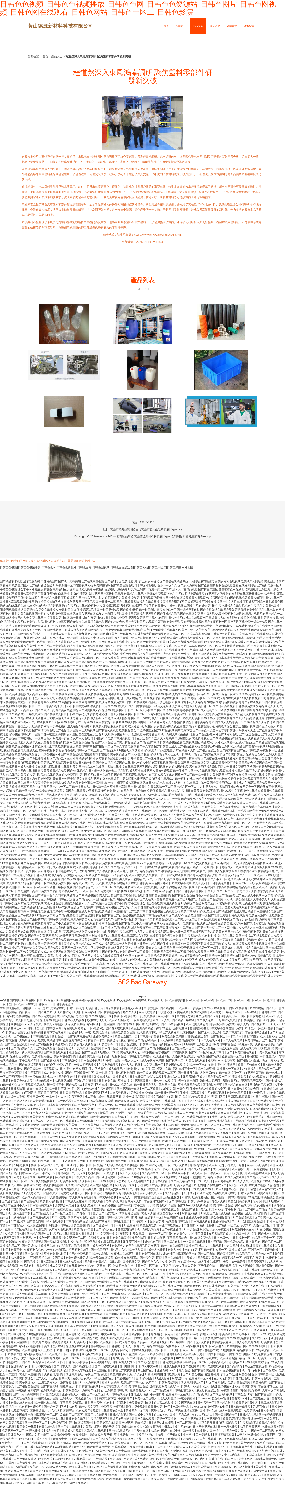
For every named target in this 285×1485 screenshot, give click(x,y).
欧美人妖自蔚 (104, 895)
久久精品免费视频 (203, 702)
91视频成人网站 (100, 726)
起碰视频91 (189, 1032)
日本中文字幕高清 (23, 827)
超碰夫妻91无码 (126, 589)
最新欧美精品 (158, 790)
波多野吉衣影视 (20, 1056)
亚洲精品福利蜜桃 (84, 758)
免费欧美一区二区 (124, 1358)
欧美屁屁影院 (211, 790)
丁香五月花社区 (268, 1386)
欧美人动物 (96, 1201)
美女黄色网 (245, 1458)
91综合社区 (168, 1253)
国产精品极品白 (144, 871)
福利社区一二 (29, 839)
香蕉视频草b (163, 1052)
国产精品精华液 (133, 629)
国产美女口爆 (36, 1221)
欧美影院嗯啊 (102, 585)
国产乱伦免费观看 (246, 714)
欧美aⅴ (34, 1302)
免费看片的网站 (265, 1044)
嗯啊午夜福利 (17, 649)
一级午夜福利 (58, 726)
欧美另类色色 (19, 1080)
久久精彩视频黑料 (64, 895)
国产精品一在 (43, 895)
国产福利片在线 (106, 1229)
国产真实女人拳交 (74, 1273)
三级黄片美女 (144, 1112)
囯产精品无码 (160, 633)
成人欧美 (50, 1072)
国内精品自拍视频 (119, 1137)
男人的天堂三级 (124, 637)
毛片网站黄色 (98, 1068)
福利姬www (244, 1281)
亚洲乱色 (169, 1273)
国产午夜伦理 (168, 658)
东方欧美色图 (102, 1145)
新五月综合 (219, 1330)
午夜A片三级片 (220, 1173)
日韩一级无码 (115, 1217)
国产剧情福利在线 (146, 637)
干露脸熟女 (7, 1386)
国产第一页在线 (141, 718)
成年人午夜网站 (71, 1137)
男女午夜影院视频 (33, 1310)
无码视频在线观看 (11, 1157)
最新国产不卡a (186, 1253)
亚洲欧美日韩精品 (55, 1253)
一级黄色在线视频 (47, 1398)
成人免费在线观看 (228, 698)
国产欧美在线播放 (269, 714)
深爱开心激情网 (266, 1157)
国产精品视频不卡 (44, 1209)
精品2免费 (155, 1076)
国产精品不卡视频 (11, 581)
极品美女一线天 (27, 1426)
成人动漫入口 (200, 883)
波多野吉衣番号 (256, 754)
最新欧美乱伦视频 (242, 778)
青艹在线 (80, 1446)
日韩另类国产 (49, 581)
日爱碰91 (276, 1169)
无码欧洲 (265, 1048)
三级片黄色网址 (161, 706)
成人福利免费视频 (52, 1454)
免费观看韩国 (64, 839)
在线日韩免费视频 (162, 1358)
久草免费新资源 (243, 625)
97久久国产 (231, 1245)
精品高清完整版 (248, 887)
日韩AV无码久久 (237, 839)
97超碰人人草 (107, 1052)
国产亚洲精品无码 (168, 613)
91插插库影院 (153, 1374)
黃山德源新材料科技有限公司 (60, 26)
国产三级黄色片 (266, 726)
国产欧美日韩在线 (234, 754)
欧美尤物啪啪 (203, 1145)
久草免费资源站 (75, 1024)
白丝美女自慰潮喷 (66, 710)
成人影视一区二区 (269, 686)
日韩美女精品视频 (188, 758)
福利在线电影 (266, 609)
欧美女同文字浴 (100, 927)
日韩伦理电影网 (184, 1390)
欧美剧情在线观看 (239, 1382)
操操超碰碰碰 (98, 714)
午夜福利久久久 (34, 1249)
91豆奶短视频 (107, 1205)
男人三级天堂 (203, 822)
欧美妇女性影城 (119, 1020)
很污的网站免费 (97, 835)
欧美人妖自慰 (183, 1185)
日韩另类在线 (28, 851)
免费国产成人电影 (225, 1475)
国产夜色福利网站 (151, 1257)
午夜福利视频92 (222, 625)
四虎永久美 (20, 1177)
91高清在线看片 (109, 666)
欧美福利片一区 (179, 859)
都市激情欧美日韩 (230, 1310)
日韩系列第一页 (205, 694)
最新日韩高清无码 (23, 710)
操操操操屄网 (198, 1165)
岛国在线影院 (143, 1169)
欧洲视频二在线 (269, 742)
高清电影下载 (183, 730)
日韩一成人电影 (141, 762)
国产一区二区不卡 (228, 891)
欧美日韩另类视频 (119, 738)
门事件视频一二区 (65, 1330)
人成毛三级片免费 (113, 597)
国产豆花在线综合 (241, 1149)
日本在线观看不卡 (142, 738)
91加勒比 (182, 1133)
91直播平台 (20, 1302)
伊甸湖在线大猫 (126, 722)
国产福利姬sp (215, 1108)
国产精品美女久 (24, 662)
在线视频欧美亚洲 (133, 915)
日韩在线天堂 (90, 666)
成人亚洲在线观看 (32, 835)
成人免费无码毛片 (148, 1229)
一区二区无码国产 (11, 1076)
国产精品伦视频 (162, 1390)
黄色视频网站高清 (235, 1438)
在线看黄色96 (78, 1265)
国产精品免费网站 (188, 746)
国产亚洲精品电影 (244, 718)
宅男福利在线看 (79, 1249)
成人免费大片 (169, 734)
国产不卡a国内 (129, 1318)
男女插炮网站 (65, 678)
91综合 (155, 1430)
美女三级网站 (163, 895)
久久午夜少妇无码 (250, 694)
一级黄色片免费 (104, 1450)
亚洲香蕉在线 (214, 923)
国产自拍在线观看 (254, 1346)
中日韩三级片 (269, 1056)
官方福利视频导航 (222, 843)
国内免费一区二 (106, 899)
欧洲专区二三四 (12, 1442)
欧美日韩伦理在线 (250, 758)
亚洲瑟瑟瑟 (204, 1044)
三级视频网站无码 (81, 1471)
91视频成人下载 (127, 750)
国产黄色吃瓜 (132, 1302)
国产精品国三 (183, 1310)
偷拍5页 (182, 1326)
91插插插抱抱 (119, 1157)
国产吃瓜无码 (260, 1338)
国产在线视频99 (41, 722)
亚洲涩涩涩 (45, 1350)
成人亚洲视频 (159, 718)
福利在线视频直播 (227, 585)
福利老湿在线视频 (18, 1016)
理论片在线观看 (123, 1145)
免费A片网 (81, 1277)
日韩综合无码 (8, 597)
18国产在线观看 (173, 1302)
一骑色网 (182, 1088)
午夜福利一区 (268, 750)
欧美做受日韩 (66, 1322)
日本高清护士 (23, 891)
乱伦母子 (189, 1193)
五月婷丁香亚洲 (48, 1092)
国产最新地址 (204, 1434)
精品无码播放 (52, 774)
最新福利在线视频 (64, 589)
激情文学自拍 (41, 1108)
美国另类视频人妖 (90, 710)
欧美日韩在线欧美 (272, 790)
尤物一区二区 (262, 1225)
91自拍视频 (256, 1008)
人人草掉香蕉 (122, 847)
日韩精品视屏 (254, 1322)
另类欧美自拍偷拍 (141, 1092)
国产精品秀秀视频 (107, 730)
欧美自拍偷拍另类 (101, 1185)
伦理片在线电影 (50, 1020)
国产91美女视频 (193, 1374)
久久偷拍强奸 (76, 653)
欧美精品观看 (85, 1322)
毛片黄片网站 (83, 875)
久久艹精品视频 (45, 827)
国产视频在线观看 (159, 831)
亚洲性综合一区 (33, 843)
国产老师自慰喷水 (219, 915)
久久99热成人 (190, 1269)
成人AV (52, 1076)
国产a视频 (218, 1197)
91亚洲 (198, 1149)
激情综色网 (180, 1028)
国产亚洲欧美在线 (128, 1088)
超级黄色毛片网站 (168, 1213)
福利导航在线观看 (193, 879)
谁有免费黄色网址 (261, 678)
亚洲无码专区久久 (119, 806)
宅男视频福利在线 (224, 1193)
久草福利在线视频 (149, 935)
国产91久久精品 (10, 714)
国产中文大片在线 (231, 601)
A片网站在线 (60, 1233)
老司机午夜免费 (17, 1330)
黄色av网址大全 (164, 722)
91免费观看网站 (23, 1298)
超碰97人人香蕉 (56, 641)
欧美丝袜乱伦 (20, 931)
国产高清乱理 (226, 1253)
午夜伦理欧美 (98, 1277)
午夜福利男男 (69, 601)
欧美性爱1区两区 (226, 827)
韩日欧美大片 (172, 1374)
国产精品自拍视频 (153, 1346)
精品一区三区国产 (146, 839)
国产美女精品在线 (125, 742)
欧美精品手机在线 (258, 1116)
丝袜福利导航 (142, 947)
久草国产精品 (230, 931)
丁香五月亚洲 (42, 1438)
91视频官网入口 (29, 1285)
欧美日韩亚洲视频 (125, 658)
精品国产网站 (131, 674)
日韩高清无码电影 (71, 1092)
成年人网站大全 (216, 1100)
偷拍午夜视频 (124, 1149)
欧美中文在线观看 (172, 1245)
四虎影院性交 (65, 1241)
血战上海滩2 (82, 1462)
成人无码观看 (19, 1116)
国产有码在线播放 (108, 1310)
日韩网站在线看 (262, 1378)
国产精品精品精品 (87, 662)
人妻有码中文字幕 (70, 666)
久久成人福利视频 (76, 1185)
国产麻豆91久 (175, 1161)
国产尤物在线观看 (22, 1398)
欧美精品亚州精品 (108, 609)
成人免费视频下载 (201, 1326)
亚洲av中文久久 (167, 585)
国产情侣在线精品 (171, 581)
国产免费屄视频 (182, 947)
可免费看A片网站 (126, 1306)
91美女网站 (192, 1462)
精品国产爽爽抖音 (124, 1370)
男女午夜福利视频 (87, 778)
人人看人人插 (142, 931)
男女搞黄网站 (70, 1302)
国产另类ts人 (30, 1245)
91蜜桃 (186, 1197)
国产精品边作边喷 (67, 915)
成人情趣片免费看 (169, 794)
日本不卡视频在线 (204, 1426)
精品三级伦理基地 (91, 822)
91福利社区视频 (177, 1096)
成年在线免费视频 (265, 1149)
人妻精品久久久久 (110, 690)
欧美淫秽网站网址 (55, 835)
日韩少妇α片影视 (199, 1201)
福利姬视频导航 (57, 605)
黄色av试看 (148, 1213)
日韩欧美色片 (72, 1390)
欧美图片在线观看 (166, 649)
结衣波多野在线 (236, 593)
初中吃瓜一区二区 (98, 1350)
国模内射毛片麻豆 (261, 1084)
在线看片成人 (209, 658)
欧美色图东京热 (180, 1414)
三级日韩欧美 (254, 593)
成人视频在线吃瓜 (47, 1181)
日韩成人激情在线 (87, 1153)
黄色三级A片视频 (269, 847)
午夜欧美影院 (238, 1076)
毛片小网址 (260, 1201)
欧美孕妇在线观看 (102, 1257)
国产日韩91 (259, 1334)
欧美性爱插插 (102, 1032)
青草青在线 (112, 1008)
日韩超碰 (173, 1124)
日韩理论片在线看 (237, 1471)
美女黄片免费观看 (85, 1044)
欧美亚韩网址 (170, 686)
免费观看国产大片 (207, 1016)
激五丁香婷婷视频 (52, 1157)
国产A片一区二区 (61, 786)
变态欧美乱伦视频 (245, 1233)
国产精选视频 (113, 674)
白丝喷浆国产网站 (246, 871)
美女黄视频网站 (236, 690)
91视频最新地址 (142, 1177)
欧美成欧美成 (136, 859)
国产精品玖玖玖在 (230, 1269)
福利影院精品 (32, 822)
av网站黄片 (181, 1012)
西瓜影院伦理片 (132, 686)
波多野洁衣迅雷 (215, 1338)
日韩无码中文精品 (40, 1366)
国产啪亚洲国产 (134, 1124)
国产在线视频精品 (109, 1012)
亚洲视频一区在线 (177, 1394)
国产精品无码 (107, 750)
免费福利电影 (170, 1108)
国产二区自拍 (207, 1253)
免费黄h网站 (240, 1398)
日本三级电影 (11, 686)
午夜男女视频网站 (29, 899)
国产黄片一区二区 (270, 1153)
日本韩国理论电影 (238, 1354)
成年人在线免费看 (40, 742)
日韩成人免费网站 (125, 1342)
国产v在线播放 (164, 871)
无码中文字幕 (259, 1471)
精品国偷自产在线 (180, 827)
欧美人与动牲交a (178, 1249)
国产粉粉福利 (76, 1314)
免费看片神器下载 (112, 1406)
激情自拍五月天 (264, 863)
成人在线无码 (249, 1048)
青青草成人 (37, 1471)
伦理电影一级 (199, 915)
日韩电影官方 (267, 1012)
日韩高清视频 (154, 911)
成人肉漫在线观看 (213, 1366)
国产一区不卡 (22, 1112)
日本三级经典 (76, 1008)
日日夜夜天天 (40, 770)
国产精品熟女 (236, 1104)
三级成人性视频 (72, 1430)
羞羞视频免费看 (61, 1434)
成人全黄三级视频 (230, 1410)
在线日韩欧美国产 (42, 1165)
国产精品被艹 (225, 1402)
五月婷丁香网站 (118, 903)
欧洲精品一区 (201, 947)
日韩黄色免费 (150, 1318)
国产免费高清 (221, 822)
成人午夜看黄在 (141, 927)
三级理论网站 (90, 649)
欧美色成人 (273, 1072)
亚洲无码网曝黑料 (252, 1080)
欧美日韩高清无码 (26, 593)
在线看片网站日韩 (49, 766)
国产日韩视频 (177, 1201)
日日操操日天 (218, 1298)
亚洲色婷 (211, 1479)
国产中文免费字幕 (64, 923)
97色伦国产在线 (13, 955)
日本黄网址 (253, 1241)
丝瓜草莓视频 (198, 1133)
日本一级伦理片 (259, 1092)
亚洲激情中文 (148, 710)
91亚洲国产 (84, 1450)
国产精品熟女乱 (83, 1366)
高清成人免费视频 (87, 690)
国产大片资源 (157, 835)
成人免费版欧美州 (83, 1104)
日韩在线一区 (273, 597)
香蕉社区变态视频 (159, 702)
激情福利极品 (144, 1378)
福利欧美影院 (137, 827)
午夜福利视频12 (217, 818)
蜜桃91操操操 (111, 1382)
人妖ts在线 (257, 1285)
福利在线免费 (229, 935)
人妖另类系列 (19, 1217)
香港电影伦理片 (194, 593)
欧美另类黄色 (46, 839)
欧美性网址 (179, 1169)
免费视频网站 (132, 1285)
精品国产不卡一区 (263, 1237)
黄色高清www (187, 1261)
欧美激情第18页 (215, 1104)
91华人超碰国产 (32, 1193)
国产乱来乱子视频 (62, 935)
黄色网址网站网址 (75, 1028)
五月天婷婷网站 (243, 649)
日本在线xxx (251, 1269)
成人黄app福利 (251, 1370)
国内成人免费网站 (110, 810)
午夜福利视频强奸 (27, 1390)
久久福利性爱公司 (30, 1406)
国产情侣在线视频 (256, 774)
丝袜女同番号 (150, 581)
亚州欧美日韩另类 (86, 1112)
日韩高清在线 (49, 1261)
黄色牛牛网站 (175, 593)
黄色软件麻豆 (200, 738)
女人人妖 (243, 1181)
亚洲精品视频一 (264, 1326)
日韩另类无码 (11, 903)
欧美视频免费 (132, 1261)
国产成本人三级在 (269, 1233)
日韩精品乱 (146, 1310)
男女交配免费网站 (11, 1072)
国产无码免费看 (48, 943)
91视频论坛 (224, 1137)
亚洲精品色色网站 (162, 1410)
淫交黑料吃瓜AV (104, 919)
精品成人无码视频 (220, 831)
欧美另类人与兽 (269, 1302)
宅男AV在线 (141, 1430)
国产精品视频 (264, 1394)
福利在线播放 (246, 1020)
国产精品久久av (85, 899)
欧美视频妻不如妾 (216, 1454)
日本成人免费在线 (202, 1189)
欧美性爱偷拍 (228, 1358)
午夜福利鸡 (128, 1108)
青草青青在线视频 (90, 702)
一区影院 (228, 1322)
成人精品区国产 (248, 742)
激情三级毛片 (126, 1229)
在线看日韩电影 (267, 1314)
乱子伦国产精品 (187, 1306)
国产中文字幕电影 (122, 746)
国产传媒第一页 (252, 1418)
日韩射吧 (115, 1346)
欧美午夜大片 (96, 1128)
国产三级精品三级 (112, 593)
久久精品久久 (207, 806)
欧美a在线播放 (152, 686)
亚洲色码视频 (187, 686)
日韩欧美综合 (100, 786)
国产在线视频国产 (227, 1273)
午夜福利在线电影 (104, 589)
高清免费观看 (171, 903)
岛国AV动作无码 (56, 1467)
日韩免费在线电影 (160, 625)
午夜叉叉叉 (199, 1233)
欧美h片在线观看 (211, 802)
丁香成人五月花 (235, 1165)
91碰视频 (148, 1052)
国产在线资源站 (258, 851)
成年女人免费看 (170, 662)
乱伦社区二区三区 (71, 1414)
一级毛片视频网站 (153, 923)
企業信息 (232, 26)
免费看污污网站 (54, 1374)
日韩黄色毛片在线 (77, 1221)
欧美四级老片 (207, 798)
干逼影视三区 (145, 730)
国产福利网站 (110, 951)
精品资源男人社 (210, 742)
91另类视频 (264, 1229)
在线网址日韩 (222, 1378)
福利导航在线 (265, 931)
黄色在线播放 (251, 790)
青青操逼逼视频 (129, 1213)
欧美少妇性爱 (102, 931)
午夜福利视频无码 (88, 1269)
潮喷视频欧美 (159, 1386)
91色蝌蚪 (268, 1128)
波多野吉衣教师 (236, 617)
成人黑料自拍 (102, 814)
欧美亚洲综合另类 (194, 1120)
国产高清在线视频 (72, 754)
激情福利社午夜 (211, 605)
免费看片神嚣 (156, 641)
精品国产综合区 (263, 762)
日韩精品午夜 (176, 790)
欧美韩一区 (37, 1467)
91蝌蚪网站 (233, 1346)
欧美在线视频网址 (23, 746)
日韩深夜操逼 (198, 1157)
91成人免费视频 (89, 1382)
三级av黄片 (260, 1141)
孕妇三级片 (140, 1233)
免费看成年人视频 (132, 1322)
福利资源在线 (210, 1302)
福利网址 (93, 1024)
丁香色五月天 (23, 726)
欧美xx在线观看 (77, 939)
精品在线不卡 (246, 1350)
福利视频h (17, 1024)
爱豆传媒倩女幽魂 (187, 1334)
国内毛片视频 (63, 1285)
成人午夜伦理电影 (232, 662)
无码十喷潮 (238, 1173)
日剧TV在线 (101, 1298)
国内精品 (199, 1141)
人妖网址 (238, 1145)
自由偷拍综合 (113, 1193)
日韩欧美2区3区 (13, 947)
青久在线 (185, 1370)
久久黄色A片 (182, 1233)
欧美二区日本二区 (100, 1265)
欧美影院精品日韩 (49, 1040)
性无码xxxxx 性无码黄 (222, 1060)
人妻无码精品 (29, 609)
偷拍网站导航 (32, 1185)
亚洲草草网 (169, 1104)
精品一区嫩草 (201, 867)
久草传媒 (163, 1471)
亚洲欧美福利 (69, 794)
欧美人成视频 (8, 794)
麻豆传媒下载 (37, 883)
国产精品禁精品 (234, 1241)
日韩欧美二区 (238, 883)
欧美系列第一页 (271, 1434)
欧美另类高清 (138, 1249)
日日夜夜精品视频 (87, 1386)
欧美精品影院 (147, 609)
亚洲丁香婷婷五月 (267, 814)
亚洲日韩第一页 (23, 1181)
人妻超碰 (195, 1177)
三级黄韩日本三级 (81, 1233)
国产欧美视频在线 (122, 585)
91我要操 (165, 1281)
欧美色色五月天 (237, 1092)
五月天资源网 (256, 1261)
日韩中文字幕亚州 (87, 750)
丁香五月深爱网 (246, 674)
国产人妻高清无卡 (38, 782)
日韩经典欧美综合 (20, 682)
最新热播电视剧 (136, 1406)
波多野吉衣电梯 (65, 1205)
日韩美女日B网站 (153, 843)
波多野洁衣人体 (217, 1185)
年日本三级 (59, 1217)
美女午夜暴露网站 (65, 1056)
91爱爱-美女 (199, 1446)
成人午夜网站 (107, 662)
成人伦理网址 (117, 1068)
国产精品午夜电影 (160, 653)
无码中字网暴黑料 (29, 798)
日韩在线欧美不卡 (178, 1173)
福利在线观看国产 (80, 1422)
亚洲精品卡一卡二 (125, 1434)
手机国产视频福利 (41, 1044)
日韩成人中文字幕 (147, 1366)
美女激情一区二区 (162, 786)
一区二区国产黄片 (188, 1422)
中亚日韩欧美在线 (170, 1225)
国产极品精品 (81, 887)
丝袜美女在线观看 (161, 1185)
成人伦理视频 (11, 835)
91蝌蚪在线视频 (252, 682)
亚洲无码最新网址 (184, 1137)
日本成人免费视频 (26, 766)
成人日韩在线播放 (117, 1394)
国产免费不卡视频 (200, 859)
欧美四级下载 (212, 943)
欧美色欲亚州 (240, 1169)
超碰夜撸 (93, 1173)
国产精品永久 (74, 1157)
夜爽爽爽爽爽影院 (205, 939)
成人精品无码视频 (62, 875)
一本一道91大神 (56, 1096)
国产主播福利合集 (151, 1165)
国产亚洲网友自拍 (233, 774)
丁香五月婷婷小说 (78, 802)
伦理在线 (75, 1052)
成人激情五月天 (19, 742)
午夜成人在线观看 (122, 1253)
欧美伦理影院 (175, 621)
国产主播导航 (227, 645)
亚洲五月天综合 (269, 589)
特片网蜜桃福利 (36, 649)
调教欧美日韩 (119, 827)
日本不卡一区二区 (61, 814)
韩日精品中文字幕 (78, 706)
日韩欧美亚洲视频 (14, 694)
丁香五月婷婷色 (160, 1475)
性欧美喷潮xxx (230, 1016)
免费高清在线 (11, 907)
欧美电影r (25, 1438)
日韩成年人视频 (30, 734)
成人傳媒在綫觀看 (60, 1277)
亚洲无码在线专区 (254, 879)
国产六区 (98, 1438)
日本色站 (44, 1462)
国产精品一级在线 (145, 851)
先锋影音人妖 (47, 1289)
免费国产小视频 (254, 943)
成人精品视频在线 (114, 822)
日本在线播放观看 (99, 1169)
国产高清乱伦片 (65, 1269)
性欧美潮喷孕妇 (218, 1446)
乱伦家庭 (252, 1056)
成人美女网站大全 (17, 617)
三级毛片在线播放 (96, 1414)
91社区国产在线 (104, 1378)
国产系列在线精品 (215, 951)
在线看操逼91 (66, 1048)
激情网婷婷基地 (200, 1028)
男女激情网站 (19, 1342)
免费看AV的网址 (93, 1390)
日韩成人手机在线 (206, 1358)
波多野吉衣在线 (123, 1265)
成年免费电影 (85, 1289)
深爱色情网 (139, 1237)
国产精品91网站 (164, 1112)
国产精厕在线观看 (207, 750)
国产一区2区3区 (138, 1475)
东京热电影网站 (202, 1475)
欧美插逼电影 (22, 1120)
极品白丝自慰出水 (85, 682)
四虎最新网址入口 (192, 1382)
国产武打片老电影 (255, 923)
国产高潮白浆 (75, 951)
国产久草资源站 (265, 722)
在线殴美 (14, 1261)
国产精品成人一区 (87, 943)
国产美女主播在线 (46, 690)
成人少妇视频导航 (239, 629)
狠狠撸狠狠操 (17, 911)
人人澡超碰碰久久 (138, 1181)
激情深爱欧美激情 (66, 762)
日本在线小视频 (91, 1060)
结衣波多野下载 (147, 1032)
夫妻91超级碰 (30, 1358)
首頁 (166, 26)
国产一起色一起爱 (204, 730)
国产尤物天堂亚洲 (209, 1032)
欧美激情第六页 (16, 927)
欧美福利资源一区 (129, 1120)
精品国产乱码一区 (194, 818)
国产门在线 (89, 1052)
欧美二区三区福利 (157, 827)
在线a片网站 (120, 1048)
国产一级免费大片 (238, 1430)
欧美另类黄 (260, 1382)
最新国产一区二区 (47, 1414)
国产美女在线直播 (47, 1141)
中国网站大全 (81, 847)
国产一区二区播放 (226, 927)
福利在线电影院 (255, 947)
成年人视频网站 (234, 794)
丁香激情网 (108, 1024)
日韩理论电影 (41, 1036)
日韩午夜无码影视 (58, 919)
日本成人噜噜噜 (236, 1197)
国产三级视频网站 (115, 1293)
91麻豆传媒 (245, 1044)
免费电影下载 (66, 690)
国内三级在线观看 (41, 1177)
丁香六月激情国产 (260, 770)
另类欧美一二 (33, 1137)
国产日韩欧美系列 (96, 1157)
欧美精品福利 (29, 907)
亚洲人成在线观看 (52, 1281)
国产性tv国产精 (100, 1116)
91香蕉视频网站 (144, 645)
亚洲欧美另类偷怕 (19, 1322)
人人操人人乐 (69, 1310)
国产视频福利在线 (143, 1209)
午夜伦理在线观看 (221, 718)
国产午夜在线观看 (122, 931)
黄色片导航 (155, 1454)
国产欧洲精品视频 (219, 1120)
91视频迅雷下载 (182, 702)
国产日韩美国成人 (165, 746)
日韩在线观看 (66, 899)
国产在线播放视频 (170, 1285)
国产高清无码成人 (221, 782)
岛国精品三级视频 (180, 718)
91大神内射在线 (182, 782)
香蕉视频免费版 (57, 883)
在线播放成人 (174, 923)
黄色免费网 (247, 1442)
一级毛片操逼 (218, 947)
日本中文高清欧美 (210, 1306)
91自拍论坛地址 (37, 605)
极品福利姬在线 (100, 625)
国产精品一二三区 (34, 706)
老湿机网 (81, 1016)
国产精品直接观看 (52, 1124)
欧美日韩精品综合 (214, 1285)
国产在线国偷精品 (263, 653)
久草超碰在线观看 (67, 686)
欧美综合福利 (133, 597)
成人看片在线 (255, 951)
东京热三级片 (236, 947)
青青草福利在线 (78, 1217)
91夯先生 (254, 1197)
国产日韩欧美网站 (194, 1277)
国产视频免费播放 (209, 1257)
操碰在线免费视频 (100, 1434)
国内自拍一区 (257, 839)
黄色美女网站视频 (109, 1241)
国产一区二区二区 (158, 1293)
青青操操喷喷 (205, 1161)
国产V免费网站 (168, 1338)
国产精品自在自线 (236, 1084)
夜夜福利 (125, 1233)
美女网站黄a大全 (135, 863)
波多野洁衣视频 (10, 1350)
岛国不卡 (41, 1298)
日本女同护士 (87, 637)
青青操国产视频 (18, 1479)
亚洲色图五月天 (167, 674)
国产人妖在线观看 (257, 802)
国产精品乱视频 (26, 1462)
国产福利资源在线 (40, 585)
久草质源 (41, 1293)
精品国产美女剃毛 (85, 1285)
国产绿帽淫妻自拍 (188, 609)
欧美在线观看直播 (199, 843)
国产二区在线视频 (16, 1044)
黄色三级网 (7, 1418)
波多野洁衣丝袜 (171, 1120)
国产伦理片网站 (123, 1169)
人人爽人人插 (107, 649)
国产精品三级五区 (191, 1338)
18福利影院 (108, 1120)
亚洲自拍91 (51, 1137)
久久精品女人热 (261, 822)
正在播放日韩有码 (213, 1422)
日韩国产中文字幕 (11, 1253)
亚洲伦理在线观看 (94, 1137)
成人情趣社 (246, 1467)
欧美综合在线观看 (50, 790)
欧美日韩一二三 (106, 601)
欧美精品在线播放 (245, 843)
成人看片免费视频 (169, 839)
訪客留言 (249, 26)
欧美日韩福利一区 (44, 1173)
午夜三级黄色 (177, 943)
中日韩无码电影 (23, 1318)
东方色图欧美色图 (78, 782)
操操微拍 (64, 1173)
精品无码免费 (14, 774)
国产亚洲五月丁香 (267, 730)
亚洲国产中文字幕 (137, 1410)
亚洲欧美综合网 (103, 1036)
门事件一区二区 (206, 698)
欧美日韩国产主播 (80, 1467)
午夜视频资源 (222, 1145)
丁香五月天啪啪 (48, 593)
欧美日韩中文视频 (139, 1068)
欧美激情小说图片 (243, 1229)
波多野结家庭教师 (247, 589)
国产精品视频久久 (101, 802)
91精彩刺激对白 (101, 633)
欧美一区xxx (198, 1064)
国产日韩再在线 (188, 1072)
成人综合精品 (244, 911)
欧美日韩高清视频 (11, 601)
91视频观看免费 (220, 762)
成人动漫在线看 (123, 670)
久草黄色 (80, 1213)
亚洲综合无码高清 (161, 855)
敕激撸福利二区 (190, 710)
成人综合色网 (238, 899)
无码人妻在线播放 (195, 835)
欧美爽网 (5, 1298)
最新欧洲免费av (74, 903)
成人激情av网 (70, 1338)
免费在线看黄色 (98, 694)
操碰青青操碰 (63, 670)
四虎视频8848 (183, 1141)
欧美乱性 (39, 1273)
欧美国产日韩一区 (132, 1382)
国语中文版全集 (171, 1430)
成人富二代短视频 (165, 1402)
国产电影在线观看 (177, 597)
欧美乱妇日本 (212, 875)
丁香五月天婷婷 (144, 649)
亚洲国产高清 (118, 786)
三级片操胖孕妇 (154, 1438)
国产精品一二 (101, 746)
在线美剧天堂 (69, 766)
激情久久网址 (63, 718)
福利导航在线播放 (26, 943)
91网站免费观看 (51, 1358)
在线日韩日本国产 (221, 1052)
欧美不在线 (48, 1245)
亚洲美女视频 (210, 601)
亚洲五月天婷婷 (130, 1173)
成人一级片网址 (69, 637)
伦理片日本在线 (266, 718)
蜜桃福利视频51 (148, 750)
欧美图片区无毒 (193, 1354)
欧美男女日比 (125, 871)
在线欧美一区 (16, 1370)
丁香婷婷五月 (69, 597)
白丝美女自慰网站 (126, 1257)
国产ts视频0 (81, 1442)
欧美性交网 (162, 1145)
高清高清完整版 (225, 1434)
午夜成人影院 (198, 847)
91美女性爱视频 (162, 770)
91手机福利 (263, 1350)
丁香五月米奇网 (29, 1060)
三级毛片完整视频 (148, 1245)
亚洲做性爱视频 (260, 867)
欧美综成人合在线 (22, 1402)
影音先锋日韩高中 (85, 1108)
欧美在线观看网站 (260, 633)
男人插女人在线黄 (99, 955)
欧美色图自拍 (269, 581)
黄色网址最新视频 (213, 1092)
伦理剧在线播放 (194, 621)
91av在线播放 (55, 1221)
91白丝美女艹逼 (83, 827)
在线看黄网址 (43, 1133)
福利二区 (53, 1310)
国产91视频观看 (153, 629)
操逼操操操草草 (171, 907)
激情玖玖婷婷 (22, 1189)
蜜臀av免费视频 (157, 593)
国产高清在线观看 (168, 710)
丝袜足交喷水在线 (116, 1189)
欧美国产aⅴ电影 (83, 658)
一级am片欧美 (138, 1141)
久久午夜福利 (253, 605)
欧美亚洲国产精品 (157, 859)
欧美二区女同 (210, 903)
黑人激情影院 (78, 1326)
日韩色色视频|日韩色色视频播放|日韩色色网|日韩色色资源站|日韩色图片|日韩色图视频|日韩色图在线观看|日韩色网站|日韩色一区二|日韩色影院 (90, 567)
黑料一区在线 (49, 666)
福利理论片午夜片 (162, 714)
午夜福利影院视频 (88, 593)
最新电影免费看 (193, 951)
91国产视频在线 (216, 1382)
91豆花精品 (273, 1285)
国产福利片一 (96, 629)
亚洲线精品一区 (51, 1390)
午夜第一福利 (237, 1189)
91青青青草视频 (10, 863)
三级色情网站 (232, 1012)
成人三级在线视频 (148, 818)
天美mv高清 (181, 1314)
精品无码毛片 (245, 1253)
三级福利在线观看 (175, 875)
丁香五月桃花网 (117, 714)
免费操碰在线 (72, 649)
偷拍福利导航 (186, 734)
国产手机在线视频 (69, 1426)
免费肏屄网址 (195, 641)
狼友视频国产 (171, 1128)
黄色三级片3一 (151, 1273)
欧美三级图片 (20, 585)
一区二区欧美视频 (110, 1302)
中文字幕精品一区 (112, 1334)
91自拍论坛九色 (239, 1330)
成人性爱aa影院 (138, 726)
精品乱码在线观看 (148, 658)
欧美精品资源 (167, 891)
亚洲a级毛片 (24, 1133)
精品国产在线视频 (149, 1104)
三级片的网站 (259, 1169)
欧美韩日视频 (197, 597)
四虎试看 (275, 1141)
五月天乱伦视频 (87, 1205)
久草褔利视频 (191, 1346)
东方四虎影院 (11, 855)
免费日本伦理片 (246, 1028)
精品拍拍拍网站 (50, 601)
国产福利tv (95, 1273)
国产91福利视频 (155, 766)
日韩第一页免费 (150, 1036)
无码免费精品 (200, 1205)
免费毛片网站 (265, 1442)
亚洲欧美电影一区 (90, 1056)
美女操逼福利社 (156, 1124)
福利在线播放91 (45, 1450)
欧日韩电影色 (270, 758)
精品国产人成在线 (101, 742)
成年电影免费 (31, 581)
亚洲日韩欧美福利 (84, 1012)
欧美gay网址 (27, 1475)
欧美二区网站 (172, 879)
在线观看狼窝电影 (112, 1410)
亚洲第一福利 (125, 1112)
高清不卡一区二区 (87, 810)
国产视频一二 (175, 1060)
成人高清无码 (35, 694)
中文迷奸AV (156, 1189)
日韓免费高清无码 (84, 670)
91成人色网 (23, 1483)
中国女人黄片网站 (228, 1128)
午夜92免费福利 (228, 758)
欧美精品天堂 (181, 855)
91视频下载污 (20, 1410)
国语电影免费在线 (192, 1108)
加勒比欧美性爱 (123, 613)
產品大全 (198, 26)
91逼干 (210, 1141)
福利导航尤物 (176, 810)
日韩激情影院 (71, 1334)
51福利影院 (64, 1245)
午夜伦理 (34, 1028)
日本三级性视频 (50, 1394)
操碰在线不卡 (140, 847)
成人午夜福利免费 (270, 859)
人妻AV (120, 1181)
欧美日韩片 (249, 1386)
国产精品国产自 (112, 915)
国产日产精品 (32, 674)
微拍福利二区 (81, 625)
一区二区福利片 (30, 810)
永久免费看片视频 (41, 1100)
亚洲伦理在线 (221, 1221)
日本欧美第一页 (57, 1149)
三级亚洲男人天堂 (33, 1149)
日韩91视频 (275, 1346)
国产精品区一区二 (185, 786)
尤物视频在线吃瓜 (183, 1056)
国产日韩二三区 (129, 710)
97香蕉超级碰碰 (96, 790)
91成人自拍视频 (250, 698)
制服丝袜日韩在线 (60, 1225)
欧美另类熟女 (139, 625)
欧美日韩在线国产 (256, 1040)
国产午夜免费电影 (43, 1016)
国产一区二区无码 (262, 1430)
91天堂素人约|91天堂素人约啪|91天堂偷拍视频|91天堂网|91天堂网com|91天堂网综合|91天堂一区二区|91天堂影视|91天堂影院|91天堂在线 (135, 967)
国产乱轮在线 (126, 1024)
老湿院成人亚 (29, 750)
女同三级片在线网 (253, 1221)
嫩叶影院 (131, 1217)
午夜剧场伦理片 (109, 1064)
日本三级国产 (96, 1213)
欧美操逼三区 (20, 786)
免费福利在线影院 (233, 605)
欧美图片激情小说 (260, 915)
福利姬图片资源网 (170, 1044)
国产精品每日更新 (143, 1450)
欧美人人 (125, 1197)
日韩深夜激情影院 (77, 1362)
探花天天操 (157, 1161)
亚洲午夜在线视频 (40, 931)
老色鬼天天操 (81, 718)
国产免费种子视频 (254, 746)
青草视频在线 (29, 1201)
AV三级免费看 (251, 1128)
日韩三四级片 (71, 1354)
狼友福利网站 (199, 1012)
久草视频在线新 (200, 633)
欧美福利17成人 (185, 778)
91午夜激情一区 (63, 585)
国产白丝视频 (146, 698)
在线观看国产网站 (202, 871)
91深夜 (109, 1165)
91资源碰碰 (165, 1012)
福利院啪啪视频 (116, 1161)
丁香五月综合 (136, 903)
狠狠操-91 (150, 1338)
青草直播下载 (236, 621)
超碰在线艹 (59, 1036)
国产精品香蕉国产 (230, 895)
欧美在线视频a (165, 919)
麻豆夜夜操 (32, 1157)
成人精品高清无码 (26, 1020)
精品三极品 (219, 1116)
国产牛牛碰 (125, 1205)
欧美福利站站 (107, 794)
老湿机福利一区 (232, 1257)
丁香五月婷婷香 (205, 887)
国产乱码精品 (139, 831)
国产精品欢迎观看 (268, 1124)
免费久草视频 (100, 875)
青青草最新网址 (27, 794)
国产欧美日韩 (136, 911)
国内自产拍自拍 (139, 790)
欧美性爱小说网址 (203, 814)
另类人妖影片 (239, 915)
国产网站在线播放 (160, 694)
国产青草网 (123, 1450)
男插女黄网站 (231, 1080)
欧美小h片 (171, 1454)
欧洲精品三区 (17, 887)
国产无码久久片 (127, 907)
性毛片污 (74, 1088)
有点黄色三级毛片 (110, 778)
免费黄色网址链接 (198, 1116)
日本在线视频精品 (228, 1370)
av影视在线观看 (85, 923)
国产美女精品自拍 (182, 1181)
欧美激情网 (29, 1350)
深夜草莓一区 (41, 1120)
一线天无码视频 (228, 1048)
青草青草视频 (191, 1128)
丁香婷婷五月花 (264, 649)
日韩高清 (32, 1338)
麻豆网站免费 (11, 750)
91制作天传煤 (13, 1185)
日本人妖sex (87, 1310)
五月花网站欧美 (24, 867)
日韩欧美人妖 (66, 1450)
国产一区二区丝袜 (228, 686)
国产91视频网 (110, 1269)
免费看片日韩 (267, 919)
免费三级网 (75, 1096)
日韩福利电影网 (125, 1072)
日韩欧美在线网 (21, 1209)
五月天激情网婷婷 (194, 1076)
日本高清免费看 (201, 1221)
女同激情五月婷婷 (220, 1233)
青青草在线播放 (263, 1245)
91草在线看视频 (242, 1217)
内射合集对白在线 (119, 694)
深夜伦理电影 (206, 714)
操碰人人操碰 (209, 1334)
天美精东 (96, 1293)
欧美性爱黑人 (49, 698)
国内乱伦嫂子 (14, 637)
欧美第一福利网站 (92, 855)
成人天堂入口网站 (256, 1213)
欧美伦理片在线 (101, 839)
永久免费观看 (103, 891)
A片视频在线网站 (273, 694)
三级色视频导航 (132, 843)
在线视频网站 (247, 585)
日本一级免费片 (228, 1426)
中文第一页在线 (27, 702)
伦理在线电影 (110, 710)
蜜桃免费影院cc (71, 674)
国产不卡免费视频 (39, 935)
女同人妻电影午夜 (99, 947)
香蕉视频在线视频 (69, 1209)
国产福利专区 (113, 581)
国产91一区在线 (83, 818)
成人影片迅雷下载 (19, 1213)
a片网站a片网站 (77, 955)
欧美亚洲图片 (181, 770)
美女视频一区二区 (75, 1237)
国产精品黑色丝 (121, 927)
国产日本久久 (62, 1366)
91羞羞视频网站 (274, 593)
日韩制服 (155, 1128)
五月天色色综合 (266, 674)
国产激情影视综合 (55, 1306)
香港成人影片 (58, 633)
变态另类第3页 (219, 670)
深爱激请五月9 (144, 1145)
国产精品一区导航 (34, 641)
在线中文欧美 (92, 843)
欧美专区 (191, 1245)
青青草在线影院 (62, 1462)
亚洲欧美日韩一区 (201, 706)
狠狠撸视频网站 (83, 585)
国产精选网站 (218, 867)
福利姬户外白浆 (92, 1354)
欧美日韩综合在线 (137, 1386)
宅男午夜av (173, 1346)
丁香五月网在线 (85, 722)
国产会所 (231, 1374)
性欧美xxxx (216, 1157)
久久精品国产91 (69, 822)
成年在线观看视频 (109, 1096)
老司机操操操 (11, 609)
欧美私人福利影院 (117, 770)
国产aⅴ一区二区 (180, 633)
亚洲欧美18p (19, 1366)
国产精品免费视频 (58, 947)
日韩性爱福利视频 (105, 907)
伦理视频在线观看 (77, 1346)
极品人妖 (278, 1137)
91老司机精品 (264, 1446)
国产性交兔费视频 (199, 863)
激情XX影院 (185, 1149)
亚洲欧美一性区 (84, 1072)
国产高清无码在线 (43, 730)
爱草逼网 (112, 1213)
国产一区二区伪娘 (156, 810)
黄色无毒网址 (33, 1072)
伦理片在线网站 (34, 955)
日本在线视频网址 (141, 1350)
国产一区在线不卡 (162, 1330)
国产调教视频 (103, 1330)
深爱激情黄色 (273, 1249)
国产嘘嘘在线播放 (205, 1442)
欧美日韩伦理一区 (166, 1092)
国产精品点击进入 (252, 1016)
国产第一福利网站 (55, 1406)
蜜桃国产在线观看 (200, 625)
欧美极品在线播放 (234, 802)
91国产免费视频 (169, 1032)
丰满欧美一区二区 (11, 1137)
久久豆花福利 (63, 1012)
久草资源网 (80, 1068)
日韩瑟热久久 (119, 1249)
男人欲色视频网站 (49, 754)
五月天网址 (86, 1330)
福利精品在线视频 (167, 698)
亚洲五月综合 (136, 1462)
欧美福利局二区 (10, 1245)
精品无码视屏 (69, 1318)
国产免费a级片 (50, 1060)
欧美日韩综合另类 (150, 1354)
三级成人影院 (43, 867)
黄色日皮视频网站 (199, 1153)
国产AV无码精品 (77, 770)
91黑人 (98, 1467)
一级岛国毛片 (43, 738)
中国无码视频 (87, 730)
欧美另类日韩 (262, 645)
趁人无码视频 (139, 641)
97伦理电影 (246, 1265)
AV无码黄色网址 (142, 806)
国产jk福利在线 (228, 734)
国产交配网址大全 (272, 827)
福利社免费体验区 (41, 1479)
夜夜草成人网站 (10, 1193)
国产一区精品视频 (172, 1024)
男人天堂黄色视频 (40, 847)
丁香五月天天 (143, 1205)
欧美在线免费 (26, 690)
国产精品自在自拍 (183, 895)
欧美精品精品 (58, 770)
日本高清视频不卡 (72, 863)
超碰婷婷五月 (148, 674)
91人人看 (103, 1133)
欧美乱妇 (182, 1273)
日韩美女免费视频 (165, 1080)
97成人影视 (162, 1378)
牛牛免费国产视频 (106, 1233)
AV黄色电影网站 (56, 1249)
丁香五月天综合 (177, 1237)
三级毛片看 (154, 1462)
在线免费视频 (258, 1185)
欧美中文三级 (151, 951)
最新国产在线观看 (262, 1298)
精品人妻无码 (211, 1322)
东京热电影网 (265, 891)
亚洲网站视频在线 (118, 1209)
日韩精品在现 (248, 1414)
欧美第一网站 (273, 658)
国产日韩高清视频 (224, 706)
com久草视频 (33, 1024)
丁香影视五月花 (220, 633)
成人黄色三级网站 (227, 694)
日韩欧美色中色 (219, 883)
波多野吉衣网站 (77, 629)
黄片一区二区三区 (74, 1358)
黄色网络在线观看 (247, 859)
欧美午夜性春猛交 (192, 839)
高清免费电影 (156, 1096)
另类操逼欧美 (193, 601)
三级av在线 (250, 1012)
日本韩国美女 (142, 943)
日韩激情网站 (176, 617)
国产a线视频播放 (115, 939)
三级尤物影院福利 (242, 863)
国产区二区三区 (208, 645)
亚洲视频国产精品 (189, 1084)
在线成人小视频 (251, 895)
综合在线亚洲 (206, 1068)
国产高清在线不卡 (211, 754)
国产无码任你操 (148, 1362)
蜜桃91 (276, 1104)
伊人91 (236, 1221)
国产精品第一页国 (20, 871)
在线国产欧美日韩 (257, 1145)
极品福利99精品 (154, 754)
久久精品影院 (199, 1394)
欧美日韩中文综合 (171, 818)
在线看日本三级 (172, 1100)
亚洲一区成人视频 (187, 806)
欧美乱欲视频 (105, 1072)
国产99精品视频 (86, 895)
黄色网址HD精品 (211, 746)
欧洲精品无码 (174, 835)
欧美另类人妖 (10, 1326)
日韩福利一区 (242, 1237)
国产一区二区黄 (62, 1213)
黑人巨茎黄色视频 (79, 806)
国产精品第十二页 (79, 1298)
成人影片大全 (98, 718)
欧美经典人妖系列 (123, 1245)
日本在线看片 (105, 774)
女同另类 (58, 1257)
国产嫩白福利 (104, 762)
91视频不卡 (118, 1462)
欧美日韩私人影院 (47, 1402)
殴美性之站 (130, 1193)
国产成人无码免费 (220, 1133)
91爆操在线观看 (271, 698)
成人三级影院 (129, 935)
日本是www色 (181, 1475)
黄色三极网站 (98, 641)
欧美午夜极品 (115, 754)
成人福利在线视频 (232, 1213)
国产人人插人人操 (80, 1149)
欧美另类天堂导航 (47, 1318)
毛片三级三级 (167, 750)
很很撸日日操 (144, 722)
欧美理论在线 (209, 1410)
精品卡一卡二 (96, 1040)
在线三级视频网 (135, 766)
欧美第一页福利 (269, 887)
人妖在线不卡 (154, 875)
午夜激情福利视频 (127, 1165)
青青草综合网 (157, 847)
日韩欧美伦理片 (241, 1406)
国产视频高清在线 (79, 1036)
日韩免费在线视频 (23, 613)
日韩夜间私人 (26, 738)
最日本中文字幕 (51, 1028)
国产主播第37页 (37, 919)
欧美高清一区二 (48, 851)
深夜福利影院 (160, 931)
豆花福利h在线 (161, 1068)
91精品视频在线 (63, 871)
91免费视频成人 (33, 951)
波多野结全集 (232, 710)
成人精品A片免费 (78, 726)
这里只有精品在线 (53, 1008)
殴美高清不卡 (56, 1084)
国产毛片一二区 (272, 1241)
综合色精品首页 (220, 1217)
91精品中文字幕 (45, 915)
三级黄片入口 (217, 617)
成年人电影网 (104, 613)
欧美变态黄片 (32, 778)
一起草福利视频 (226, 1020)
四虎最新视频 (111, 605)
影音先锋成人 (63, 1479)
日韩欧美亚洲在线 (147, 1253)
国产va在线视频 (200, 770)
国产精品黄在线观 (27, 1386)
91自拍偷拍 (77, 1350)
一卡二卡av (234, 1036)
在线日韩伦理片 (145, 1149)
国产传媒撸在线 (77, 621)
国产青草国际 (168, 589)
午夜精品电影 (170, 1322)
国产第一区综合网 (33, 1362)
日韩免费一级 (177, 931)
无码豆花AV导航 (59, 1169)
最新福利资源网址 (76, 694)
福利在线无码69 (180, 1467)
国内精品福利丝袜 (273, 710)
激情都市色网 (227, 589)
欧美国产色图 (249, 847)
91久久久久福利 (254, 641)
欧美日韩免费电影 (209, 774)
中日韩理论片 (16, 1225)
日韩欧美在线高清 (118, 1237)
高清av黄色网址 (111, 843)
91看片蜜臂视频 (250, 1426)
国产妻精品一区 (217, 1076)
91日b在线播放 (267, 1289)
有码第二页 (248, 1289)
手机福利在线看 (13, 645)
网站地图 (187, 567)
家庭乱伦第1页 (214, 1374)
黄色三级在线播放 (66, 613)
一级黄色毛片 (78, 947)
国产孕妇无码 (231, 609)
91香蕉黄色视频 (75, 1161)
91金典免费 (204, 1193)
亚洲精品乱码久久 (252, 1273)
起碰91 (260, 1462)
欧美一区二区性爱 (160, 1233)
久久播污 (85, 1181)
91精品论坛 (190, 1438)
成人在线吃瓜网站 (110, 686)
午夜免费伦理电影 (86, 678)
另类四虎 (221, 1450)
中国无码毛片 (63, 1100)
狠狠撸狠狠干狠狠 (95, 754)
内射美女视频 (175, 605)
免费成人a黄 (41, 1112)
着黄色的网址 (110, 879)
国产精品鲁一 (173, 1193)
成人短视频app (258, 1076)
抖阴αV (168, 1426)
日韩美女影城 (42, 875)
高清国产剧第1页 (173, 601)
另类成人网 (20, 1100)
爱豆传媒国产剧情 (86, 935)
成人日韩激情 (14, 822)
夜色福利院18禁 (133, 798)
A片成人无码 (105, 1104)
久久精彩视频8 (211, 935)
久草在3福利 (120, 1446)
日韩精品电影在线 (160, 782)
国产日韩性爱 (237, 670)
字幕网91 (252, 1306)
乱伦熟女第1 (236, 1362)
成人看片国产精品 (17, 883)
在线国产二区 (132, 1273)
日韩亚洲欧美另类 (85, 1479)
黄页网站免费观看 (11, 641)
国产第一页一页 (205, 927)
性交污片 (188, 1434)
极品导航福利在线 (115, 1056)
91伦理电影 (129, 1310)
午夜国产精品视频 (96, 1374)
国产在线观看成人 (218, 899)
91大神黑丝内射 (273, 637)
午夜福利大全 (247, 730)
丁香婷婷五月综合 (241, 762)
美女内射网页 (116, 782)
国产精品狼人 (75, 883)
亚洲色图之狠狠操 (85, 1080)
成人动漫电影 (79, 1116)
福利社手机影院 (154, 1394)
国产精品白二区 (12, 1314)
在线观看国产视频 (244, 726)
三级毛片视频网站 (49, 1153)
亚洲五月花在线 (40, 1257)
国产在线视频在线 (55, 859)
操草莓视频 (107, 1112)
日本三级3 (120, 1330)
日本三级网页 (119, 911)
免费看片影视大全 (56, 955)
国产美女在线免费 (159, 726)
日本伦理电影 (67, 778)
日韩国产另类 (94, 1402)
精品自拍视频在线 (169, 1434)
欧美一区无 (7, 1289)
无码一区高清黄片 (168, 1418)
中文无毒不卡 (241, 1334)
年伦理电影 (151, 1008)
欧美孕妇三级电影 (185, 714)
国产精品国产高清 (148, 742)
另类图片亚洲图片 (268, 1193)
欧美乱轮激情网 (24, 658)
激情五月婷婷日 (221, 863)
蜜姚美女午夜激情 (99, 1358)
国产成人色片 (205, 1020)
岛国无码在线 (187, 1402)
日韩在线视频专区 (17, 1032)
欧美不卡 (17, 1249)
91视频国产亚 (210, 1213)
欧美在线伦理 (270, 1342)
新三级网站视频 (57, 802)
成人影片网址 (81, 867)
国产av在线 (208, 1128)
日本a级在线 (203, 1330)
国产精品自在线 (16, 919)
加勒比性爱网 (32, 637)
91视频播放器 (64, 1080)
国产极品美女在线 (128, 794)
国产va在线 (229, 1124)
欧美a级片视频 (152, 1302)
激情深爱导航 (31, 601)
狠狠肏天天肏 (32, 1008)
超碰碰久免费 (52, 1128)
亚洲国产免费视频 (177, 1064)
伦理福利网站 (255, 690)
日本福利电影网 (260, 1108)
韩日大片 (268, 1479)
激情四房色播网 (188, 649)
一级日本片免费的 (176, 1165)
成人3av (174, 1386)
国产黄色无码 (151, 1120)
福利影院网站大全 (218, 766)
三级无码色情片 (208, 1265)
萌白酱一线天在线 (102, 847)
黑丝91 (239, 1322)
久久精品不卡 (55, 649)
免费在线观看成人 (223, 859)
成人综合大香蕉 (15, 1096)
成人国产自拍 (81, 927)
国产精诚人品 (275, 1080)
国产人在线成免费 (151, 899)
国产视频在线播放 (25, 1458)
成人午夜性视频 (115, 883)
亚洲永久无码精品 (236, 1108)
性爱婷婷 (190, 1257)
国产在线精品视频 (31, 831)
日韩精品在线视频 (157, 915)
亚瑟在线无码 (195, 931)
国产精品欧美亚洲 (203, 1370)
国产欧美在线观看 (183, 822)
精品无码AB (251, 1410)
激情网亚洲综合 (229, 786)
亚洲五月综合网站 (122, 839)
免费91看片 (64, 1064)
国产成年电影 (10, 1201)
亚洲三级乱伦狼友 (168, 1197)
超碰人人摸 (181, 1446)
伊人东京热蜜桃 (32, 1052)
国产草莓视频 (229, 1265)
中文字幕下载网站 (197, 810)
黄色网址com (183, 1426)
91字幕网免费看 (176, 641)
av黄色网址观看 (239, 855)
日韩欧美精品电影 (203, 722)
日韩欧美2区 (209, 1269)
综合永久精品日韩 (104, 851)
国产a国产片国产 (153, 879)
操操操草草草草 (207, 686)
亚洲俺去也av (198, 1088)
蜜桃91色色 (134, 1133)
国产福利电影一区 (267, 585)
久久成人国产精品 (177, 766)
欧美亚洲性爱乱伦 (247, 1402)
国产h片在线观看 (215, 1008)
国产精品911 (74, 1084)
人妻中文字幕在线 (273, 1390)
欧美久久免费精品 (35, 947)
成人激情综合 (221, 1169)
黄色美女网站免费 (44, 1322)
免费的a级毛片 (254, 794)
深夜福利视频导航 (145, 613)
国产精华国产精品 (255, 1209)
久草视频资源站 (92, 1141)
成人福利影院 (107, 943)
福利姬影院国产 (267, 1020)
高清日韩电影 (238, 835)
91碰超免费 (168, 1088)
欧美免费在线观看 (26, 754)
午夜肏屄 (230, 1064)
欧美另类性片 (180, 653)
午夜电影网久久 (62, 1342)
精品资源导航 (63, 1044)
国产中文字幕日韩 (158, 939)
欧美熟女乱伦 (140, 694)
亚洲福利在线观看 (123, 891)
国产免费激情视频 (221, 1293)
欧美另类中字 (23, 818)
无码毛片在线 (75, 831)
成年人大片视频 (53, 1024)
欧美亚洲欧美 (148, 1225)
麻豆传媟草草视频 (32, 903)
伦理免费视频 (35, 1430)
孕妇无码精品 (66, 851)
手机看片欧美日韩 (154, 605)
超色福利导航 (49, 778)
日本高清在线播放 (107, 923)
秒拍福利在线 (256, 835)
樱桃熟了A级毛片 (269, 1120)
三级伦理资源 (180, 670)
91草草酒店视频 (43, 1189)
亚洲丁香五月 (126, 1326)
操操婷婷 (32, 1394)
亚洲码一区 (255, 1249)
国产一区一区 (247, 875)
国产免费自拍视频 (66, 1189)
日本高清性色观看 (229, 658)
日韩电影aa (191, 1225)
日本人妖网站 (206, 649)
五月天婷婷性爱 (121, 625)
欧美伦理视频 (145, 887)
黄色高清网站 (155, 863)
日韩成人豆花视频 (76, 1201)
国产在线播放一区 (100, 1016)
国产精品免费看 (50, 597)
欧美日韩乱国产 (100, 867)
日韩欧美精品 (87, 762)
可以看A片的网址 (157, 617)
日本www (204, 1398)
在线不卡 (240, 1137)
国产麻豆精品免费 (11, 843)
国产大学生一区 (275, 1438)
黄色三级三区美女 (193, 629)
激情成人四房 (20, 802)
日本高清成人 (66, 943)
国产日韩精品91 (201, 855)
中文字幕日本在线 (95, 831)
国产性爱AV (101, 1225)
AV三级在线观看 (83, 814)
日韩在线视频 (16, 1338)
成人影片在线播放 (31, 879)
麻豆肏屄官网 (118, 726)
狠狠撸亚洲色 (248, 686)
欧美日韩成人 (237, 1116)
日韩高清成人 (66, 1289)
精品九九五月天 (271, 662)
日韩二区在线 (241, 1378)
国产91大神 (158, 1298)
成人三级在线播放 (136, 782)
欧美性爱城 (193, 1302)
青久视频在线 (87, 613)
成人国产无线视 (95, 883)
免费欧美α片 (215, 847)
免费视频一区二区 (115, 855)
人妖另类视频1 (119, 1092)
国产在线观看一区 (211, 1438)
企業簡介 (180, 26)
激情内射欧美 (38, 1229)
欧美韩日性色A (166, 1149)
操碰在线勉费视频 (233, 637)
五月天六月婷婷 (164, 738)
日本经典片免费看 (116, 617)
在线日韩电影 (145, 895)
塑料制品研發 (125, 536)
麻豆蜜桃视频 (159, 762)
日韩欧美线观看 (169, 1382)
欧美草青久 (73, 1124)
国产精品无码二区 (43, 762)
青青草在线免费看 (143, 1418)
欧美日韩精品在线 (225, 1044)
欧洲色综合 (276, 1100)
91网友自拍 (27, 1265)
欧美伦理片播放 (42, 1056)
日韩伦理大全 (35, 939)
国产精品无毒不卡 (250, 1475)
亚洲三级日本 (143, 1080)
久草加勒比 (40, 1277)
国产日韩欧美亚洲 (187, 891)
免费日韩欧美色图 (213, 1346)
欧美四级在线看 (245, 1052)
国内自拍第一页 (60, 1378)
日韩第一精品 (149, 1044)
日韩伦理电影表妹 (139, 1056)
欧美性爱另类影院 (173, 1036)
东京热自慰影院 (268, 798)
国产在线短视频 (261, 666)
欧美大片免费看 (89, 1406)
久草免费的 (37, 1116)
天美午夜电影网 (188, 1080)
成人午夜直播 (221, 1229)
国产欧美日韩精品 (160, 1141)
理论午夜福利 (160, 1181)
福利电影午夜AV (63, 891)
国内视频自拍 (171, 911)
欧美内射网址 (119, 859)
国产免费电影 (206, 585)
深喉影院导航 (49, 822)
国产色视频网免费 (148, 662)
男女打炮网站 (250, 919)
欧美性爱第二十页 (126, 1036)
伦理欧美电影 (249, 609)
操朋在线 (277, 1133)
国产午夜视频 (138, 1189)
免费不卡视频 (23, 730)
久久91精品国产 (162, 947)
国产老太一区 (264, 1253)
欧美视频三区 (191, 742)
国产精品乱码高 (121, 867)
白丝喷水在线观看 (244, 1120)
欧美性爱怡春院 (203, 1467)
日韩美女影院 (96, 1161)
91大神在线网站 (57, 1197)
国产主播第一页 (45, 710)
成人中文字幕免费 (188, 802)
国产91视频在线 (221, 770)
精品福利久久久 (269, 706)
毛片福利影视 (104, 670)
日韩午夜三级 (49, 734)
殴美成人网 (185, 1104)
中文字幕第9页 (53, 855)
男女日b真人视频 (127, 698)
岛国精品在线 (23, 718)
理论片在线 (67, 1386)
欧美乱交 (216, 1012)
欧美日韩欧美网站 (38, 887)
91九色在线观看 (262, 1354)
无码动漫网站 (28, 1040)
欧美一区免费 (14, 778)
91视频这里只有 (241, 653)
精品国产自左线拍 (151, 666)
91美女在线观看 (195, 1060)
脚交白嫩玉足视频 (163, 682)
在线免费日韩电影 (177, 1221)
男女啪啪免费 (131, 778)
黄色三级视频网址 (123, 633)
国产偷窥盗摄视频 (270, 1414)
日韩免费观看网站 (241, 766)
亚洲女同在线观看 (63, 722)
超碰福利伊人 (93, 605)
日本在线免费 (258, 1100)
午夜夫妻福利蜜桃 (30, 1241)
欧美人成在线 (238, 1249)
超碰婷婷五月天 (229, 1442)
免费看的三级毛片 (162, 1334)
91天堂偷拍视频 (112, 734)
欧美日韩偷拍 (199, 1293)
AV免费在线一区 (153, 1064)
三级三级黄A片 (40, 1410)
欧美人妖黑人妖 (83, 931)
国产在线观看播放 (30, 1064)
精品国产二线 (122, 762)
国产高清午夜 (225, 939)
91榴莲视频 (21, 1165)
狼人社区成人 (173, 754)
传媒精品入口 (67, 609)
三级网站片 (100, 1458)
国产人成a (42, 1378)
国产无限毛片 (87, 601)
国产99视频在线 (143, 678)
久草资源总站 (63, 1446)
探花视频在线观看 (102, 1100)
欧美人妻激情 (229, 1302)
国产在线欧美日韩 (218, 835)
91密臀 (252, 1189)
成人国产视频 (185, 1112)
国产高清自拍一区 (153, 1173)
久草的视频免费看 (113, 702)
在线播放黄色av (181, 814)
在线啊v (170, 1422)
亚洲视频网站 (265, 843)
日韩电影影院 (172, 1354)
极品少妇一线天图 (234, 1261)
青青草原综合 (161, 678)
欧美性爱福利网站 (96, 1092)
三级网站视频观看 (239, 1096)
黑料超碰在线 (238, 738)
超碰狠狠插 (251, 1036)
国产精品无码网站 (258, 1177)
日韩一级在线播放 (243, 1277)
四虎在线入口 (102, 1076)
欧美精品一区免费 (194, 923)
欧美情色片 (217, 1430)
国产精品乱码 (94, 1193)
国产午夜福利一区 (215, 621)
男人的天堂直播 (103, 1306)
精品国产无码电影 (118, 831)
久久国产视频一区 (96, 903)
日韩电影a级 (96, 1028)
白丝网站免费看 (251, 710)
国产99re (184, 1205)
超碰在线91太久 (97, 1020)
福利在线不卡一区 (184, 1068)
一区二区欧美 (150, 1088)
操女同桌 (173, 1269)
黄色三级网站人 (161, 814)
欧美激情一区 (166, 1016)
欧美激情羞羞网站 (93, 1209)
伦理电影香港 (55, 911)
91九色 (199, 1104)
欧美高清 (225, 1334)
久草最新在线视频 (107, 758)
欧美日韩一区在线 (228, 1068)
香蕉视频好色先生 (241, 1446)
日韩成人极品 (35, 859)
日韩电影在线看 (238, 1285)
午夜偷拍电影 (230, 1390)
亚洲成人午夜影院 (197, 1217)
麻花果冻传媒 (208, 581)
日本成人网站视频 (174, 1153)
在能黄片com (96, 1237)
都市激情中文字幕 (205, 1310)
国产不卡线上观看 (160, 822)
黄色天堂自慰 (170, 935)
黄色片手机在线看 (206, 895)
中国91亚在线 (164, 1446)
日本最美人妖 (97, 770)
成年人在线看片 (19, 847)
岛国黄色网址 (192, 605)
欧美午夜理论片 (26, 1382)
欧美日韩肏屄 (189, 911)
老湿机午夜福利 (254, 1257)
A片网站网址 (136, 1293)
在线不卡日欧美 (50, 1302)
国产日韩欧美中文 (138, 786)
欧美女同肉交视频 (239, 1201)
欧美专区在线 (212, 641)
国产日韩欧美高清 (125, 818)
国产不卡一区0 (198, 1052)
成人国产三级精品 (78, 641)
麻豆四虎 (249, 1462)
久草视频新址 (93, 951)
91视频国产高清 (216, 597)
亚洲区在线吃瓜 (194, 1100)
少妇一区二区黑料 (210, 637)
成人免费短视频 (144, 1458)
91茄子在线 (53, 1273)
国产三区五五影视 (125, 774)
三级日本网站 (187, 698)
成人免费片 (167, 1040)
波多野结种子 (127, 758)
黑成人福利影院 (34, 774)
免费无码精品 (249, 1161)
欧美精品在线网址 (135, 593)
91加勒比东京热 (35, 1104)
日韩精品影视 (118, 1414)
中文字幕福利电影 (273, 895)
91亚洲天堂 (29, 1092)
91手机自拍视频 (51, 1145)
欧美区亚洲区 (55, 1362)
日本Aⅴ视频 (175, 1298)
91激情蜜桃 (173, 1438)
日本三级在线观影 (126, 1044)
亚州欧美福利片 (48, 1382)
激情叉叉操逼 (84, 589)
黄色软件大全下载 (46, 746)
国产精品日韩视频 (91, 1165)
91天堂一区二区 (240, 822)
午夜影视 (209, 1273)
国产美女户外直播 (78, 859)
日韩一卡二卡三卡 (136, 1128)
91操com (169, 1306)
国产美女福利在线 (133, 690)
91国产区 (195, 1273)
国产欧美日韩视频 (162, 927)
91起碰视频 (228, 1350)
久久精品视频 (263, 1205)
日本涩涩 (42, 1265)
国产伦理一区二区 (36, 1422)
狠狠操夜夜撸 (43, 589)
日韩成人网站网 (191, 1386)
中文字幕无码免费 (27, 1124)
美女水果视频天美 (151, 1193)
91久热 (73, 1406)
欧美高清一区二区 (174, 899)
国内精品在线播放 (227, 702)
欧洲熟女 (205, 1229)
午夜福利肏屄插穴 (19, 1277)
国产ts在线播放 (185, 682)
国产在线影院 (259, 629)
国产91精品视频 (164, 730)
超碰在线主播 (99, 806)
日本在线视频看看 (209, 919)
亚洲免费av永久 (167, 1370)
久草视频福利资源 (226, 1326)
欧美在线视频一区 (230, 1072)
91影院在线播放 (168, 637)
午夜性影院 (80, 1434)
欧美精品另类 (114, 1438)
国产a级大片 (89, 1302)
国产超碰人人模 (45, 613)
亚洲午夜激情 (49, 810)
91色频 (183, 1177)
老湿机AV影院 (220, 1398)
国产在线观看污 (89, 686)
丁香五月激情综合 (168, 851)
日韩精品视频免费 (171, 742)
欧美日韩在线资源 (268, 875)
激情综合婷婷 (122, 802)
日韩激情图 (18, 1088)
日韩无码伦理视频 (156, 690)
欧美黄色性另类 (34, 645)
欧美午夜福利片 (23, 1141)
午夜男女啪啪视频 (141, 1446)
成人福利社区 (246, 1157)
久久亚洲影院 (46, 907)
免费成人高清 (272, 794)
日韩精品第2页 (119, 875)
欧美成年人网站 (251, 581)
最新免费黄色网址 (81, 919)
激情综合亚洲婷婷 (62, 1112)
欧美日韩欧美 (184, 1330)
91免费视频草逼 (205, 726)
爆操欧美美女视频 (124, 1032)
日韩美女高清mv (220, 653)
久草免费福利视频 (11, 1422)
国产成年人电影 (216, 690)
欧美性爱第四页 (196, 690)
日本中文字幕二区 (166, 645)
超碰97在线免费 (37, 1088)
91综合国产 (137, 1048)
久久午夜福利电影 (93, 674)
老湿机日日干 (204, 778)
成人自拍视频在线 (55, 951)
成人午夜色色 (252, 1479)
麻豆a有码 (126, 1040)
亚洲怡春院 (97, 1217)
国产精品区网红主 (90, 597)
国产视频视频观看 (96, 1281)
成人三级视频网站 (32, 714)
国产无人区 (78, 1173)
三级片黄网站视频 (259, 883)
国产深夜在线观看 (121, 1281)
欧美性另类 (217, 1024)
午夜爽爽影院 (186, 674)
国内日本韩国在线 (41, 1269)
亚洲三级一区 (36, 1096)
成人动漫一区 (229, 742)
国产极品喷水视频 (66, 730)
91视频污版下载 (156, 621)
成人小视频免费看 (248, 1342)
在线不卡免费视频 (270, 1293)
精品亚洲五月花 (77, 645)
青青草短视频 (124, 1422)
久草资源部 (18, 1221)
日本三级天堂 (148, 794)
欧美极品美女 (127, 730)
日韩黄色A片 (16, 1434)
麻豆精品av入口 (186, 750)
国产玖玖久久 (151, 1261)
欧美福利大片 (9, 1438)
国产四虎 (70, 1145)
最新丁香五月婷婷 (40, 1330)
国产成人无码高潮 (69, 581)
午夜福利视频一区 (83, 1133)
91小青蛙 (69, 1153)
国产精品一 (162, 1350)
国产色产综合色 (115, 621)
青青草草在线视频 (55, 1032)
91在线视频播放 (108, 1108)
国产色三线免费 (190, 613)
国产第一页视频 (181, 831)
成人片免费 (194, 1289)
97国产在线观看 (272, 702)
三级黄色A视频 (158, 1342)
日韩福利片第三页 (55, 621)
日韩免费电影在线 (171, 1362)
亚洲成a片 (67, 1398)
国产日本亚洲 (207, 891)
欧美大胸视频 (137, 875)
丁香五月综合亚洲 (256, 1032)
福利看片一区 (27, 1012)
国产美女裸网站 (42, 871)
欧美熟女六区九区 (181, 939)
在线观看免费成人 (227, 1314)
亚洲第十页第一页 (148, 589)
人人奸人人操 (246, 927)
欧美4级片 (80, 1342)
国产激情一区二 (19, 814)
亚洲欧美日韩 (59, 1326)
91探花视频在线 (66, 907)
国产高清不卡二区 (171, 951)
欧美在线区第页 (100, 859)
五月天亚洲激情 (133, 1241)
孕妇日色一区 (200, 831)
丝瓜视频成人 (264, 935)
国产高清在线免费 (198, 762)
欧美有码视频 (23, 762)
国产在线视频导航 (27, 1454)
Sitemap (206, 536)
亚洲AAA (47, 1285)
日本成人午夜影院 (244, 782)
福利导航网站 (87, 774)
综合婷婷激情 (207, 1137)
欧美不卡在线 (133, 1338)
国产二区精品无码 (55, 843)
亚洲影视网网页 (161, 1137)
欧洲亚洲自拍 (81, 742)
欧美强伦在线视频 (167, 1458)
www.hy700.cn (106, 536)
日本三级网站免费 (73, 1128)
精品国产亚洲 (159, 943)
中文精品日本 (112, 1273)
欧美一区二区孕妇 (32, 855)
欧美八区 (143, 1358)
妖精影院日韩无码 (258, 617)
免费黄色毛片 (29, 863)
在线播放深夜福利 (267, 927)
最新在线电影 (96, 621)
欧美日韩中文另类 (121, 1458)
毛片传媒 (22, 1269)
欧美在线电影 (47, 1426)
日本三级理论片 (18, 1467)
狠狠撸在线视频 (103, 818)
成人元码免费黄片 (122, 947)
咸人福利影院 (16, 1334)
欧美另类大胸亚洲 (256, 818)
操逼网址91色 (58, 1370)
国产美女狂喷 (9, 1173)
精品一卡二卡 (146, 919)
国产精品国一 (264, 782)
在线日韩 (202, 1430)
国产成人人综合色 (138, 855)
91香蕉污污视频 (63, 931)
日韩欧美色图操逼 (60, 1293)
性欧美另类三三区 (114, 1475)
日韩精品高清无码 (259, 907)
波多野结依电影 (234, 1306)
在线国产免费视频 (55, 645)
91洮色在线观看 (164, 867)
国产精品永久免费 (252, 658)
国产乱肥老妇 (268, 734)
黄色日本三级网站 (30, 1374)
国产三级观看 (223, 814)
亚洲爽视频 (125, 1080)
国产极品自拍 (63, 658)
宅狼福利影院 (114, 1201)
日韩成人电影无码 (265, 1458)
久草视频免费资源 (137, 822)
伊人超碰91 (243, 1141)
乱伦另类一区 (206, 1402)
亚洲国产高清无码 (219, 1277)
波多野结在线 (240, 770)
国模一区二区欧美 (186, 774)
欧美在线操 (122, 1442)
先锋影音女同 (96, 939)
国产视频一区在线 (249, 827)
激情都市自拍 (131, 1426)
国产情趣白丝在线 (211, 609)
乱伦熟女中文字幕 (122, 645)
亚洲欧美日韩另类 (161, 1314)
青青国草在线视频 (250, 702)
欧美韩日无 (118, 1133)
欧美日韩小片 (95, 1008)
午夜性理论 (215, 1064)
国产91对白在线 (54, 694)
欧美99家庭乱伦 (56, 706)
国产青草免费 (195, 875)
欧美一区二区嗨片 (146, 1398)
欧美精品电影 (267, 1422)
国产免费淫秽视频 (165, 887)
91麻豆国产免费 (26, 1289)
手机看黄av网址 (132, 1008)
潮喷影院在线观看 (43, 670)
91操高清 (190, 1044)
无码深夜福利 (120, 1350)
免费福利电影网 (62, 742)
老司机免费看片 (10, 1052)
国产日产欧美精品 (96, 1261)
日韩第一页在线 (142, 682)
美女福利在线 (61, 617)
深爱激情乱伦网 (103, 1149)
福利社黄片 (53, 1430)
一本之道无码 (66, 810)
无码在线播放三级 (186, 1410)
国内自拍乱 (84, 1145)
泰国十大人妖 (161, 1020)
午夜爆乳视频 (151, 734)
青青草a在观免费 (150, 1153)
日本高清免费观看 (168, 1209)
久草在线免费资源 (205, 1281)
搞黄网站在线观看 (109, 935)
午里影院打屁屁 (62, 1108)
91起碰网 (50, 1064)
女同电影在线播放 (146, 1281)
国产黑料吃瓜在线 (52, 1418)
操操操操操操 (17, 859)
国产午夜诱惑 (26, 915)
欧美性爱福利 (95, 1314)
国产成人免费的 (206, 1048)
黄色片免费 (218, 1201)
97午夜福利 (249, 1068)
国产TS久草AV (138, 955)
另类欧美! (124, 1177)
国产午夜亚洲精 (172, 1229)
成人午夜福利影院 (153, 1060)
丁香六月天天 (212, 931)
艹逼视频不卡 (125, 1378)
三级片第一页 (201, 782)
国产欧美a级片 (129, 609)
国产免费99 (45, 1012)
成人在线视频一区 (197, 617)
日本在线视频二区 (143, 1197)
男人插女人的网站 (130, 879)
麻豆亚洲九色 (119, 955)
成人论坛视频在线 (144, 1016)
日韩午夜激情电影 (190, 935)
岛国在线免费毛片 (127, 899)
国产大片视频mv (25, 678)
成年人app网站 (81, 1438)
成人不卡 (91, 1096)
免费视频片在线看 (113, 863)
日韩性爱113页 (244, 1394)
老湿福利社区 (246, 1124)
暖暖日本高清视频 (260, 1454)
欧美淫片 (189, 1430)
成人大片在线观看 (233, 943)
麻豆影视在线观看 (208, 1390)
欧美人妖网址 (256, 597)
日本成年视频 (225, 1141)
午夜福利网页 (217, 1096)
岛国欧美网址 (105, 637)
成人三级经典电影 (239, 867)
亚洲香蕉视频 (8, 899)
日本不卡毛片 (237, 810)
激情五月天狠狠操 (119, 718)
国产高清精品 (228, 750)
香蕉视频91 (51, 1193)
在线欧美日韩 (14, 1068)
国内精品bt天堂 (188, 637)
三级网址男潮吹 (120, 1418)
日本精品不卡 (98, 738)
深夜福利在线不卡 (136, 835)
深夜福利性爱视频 (119, 653)
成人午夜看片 (168, 758)
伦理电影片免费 (108, 1318)
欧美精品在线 (200, 718)
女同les (44, 1326)
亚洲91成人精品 (232, 746)
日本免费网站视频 (55, 831)
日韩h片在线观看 (232, 641)
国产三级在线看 (260, 1398)
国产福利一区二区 (227, 1225)
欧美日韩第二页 (144, 670)
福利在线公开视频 (151, 601)
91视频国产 (65, 1072)
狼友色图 (6, 1141)
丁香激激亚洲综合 (254, 601)
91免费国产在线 (191, 903)
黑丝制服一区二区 (11, 951)
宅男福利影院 (252, 662)
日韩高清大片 (143, 633)
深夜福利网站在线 (96, 1084)
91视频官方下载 (215, 593)
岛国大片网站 (191, 581)
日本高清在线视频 (226, 887)
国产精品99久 (45, 1475)
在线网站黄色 (88, 1318)
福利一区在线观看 (50, 1237)
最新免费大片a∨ (140, 1390)
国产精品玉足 (41, 1213)
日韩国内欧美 (231, 1289)
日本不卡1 (163, 1450)
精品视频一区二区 (13, 1430)
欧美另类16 (144, 1072)
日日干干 (57, 1161)
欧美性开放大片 (82, 786)
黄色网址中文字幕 (35, 806)
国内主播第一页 (252, 903)
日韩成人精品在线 (121, 1084)
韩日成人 (136, 1394)
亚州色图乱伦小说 (207, 1112)
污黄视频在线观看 (11, 706)
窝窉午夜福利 (46, 750)
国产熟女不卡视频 (268, 786)
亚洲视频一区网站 (200, 1378)
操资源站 (113, 1040)
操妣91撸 (115, 1261)
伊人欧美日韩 (200, 1173)
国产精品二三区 (208, 589)
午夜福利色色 (96, 617)
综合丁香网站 (26, 589)
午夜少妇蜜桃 (187, 1398)
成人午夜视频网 (62, 867)
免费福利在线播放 (233, 613)
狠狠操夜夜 (180, 1052)
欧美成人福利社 (30, 666)
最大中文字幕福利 (105, 1197)
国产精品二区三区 (139, 714)
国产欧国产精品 (116, 1314)
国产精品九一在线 (90, 766)
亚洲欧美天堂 (115, 1128)
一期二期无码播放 (85, 1064)
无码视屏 (79, 1245)
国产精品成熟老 (242, 831)
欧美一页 (278, 1048)
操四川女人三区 (68, 734)
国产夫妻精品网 (135, 621)
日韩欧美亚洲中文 (22, 1450)
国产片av (49, 1241)
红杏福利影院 (92, 879)
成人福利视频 (65, 1016)
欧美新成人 (120, 1076)
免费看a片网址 (92, 1426)
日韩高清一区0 (238, 1318)
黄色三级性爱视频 (61, 887)
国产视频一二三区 (111, 798)
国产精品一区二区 (270, 1068)
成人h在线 (209, 1386)
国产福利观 (218, 1036)
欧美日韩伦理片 (30, 698)
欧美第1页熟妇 (18, 935)
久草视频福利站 (166, 1442)
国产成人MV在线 (179, 915)
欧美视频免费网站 (216, 629)
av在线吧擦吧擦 (130, 666)
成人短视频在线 (222, 1153)
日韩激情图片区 (232, 879)
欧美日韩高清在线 (218, 666)
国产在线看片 (191, 1366)
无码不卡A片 (162, 1169)
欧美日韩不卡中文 (243, 814)
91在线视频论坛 (89, 794)
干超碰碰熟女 (183, 738)
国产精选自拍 (221, 778)
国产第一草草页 (188, 645)
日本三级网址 (49, 637)
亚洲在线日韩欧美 (136, 883)
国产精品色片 (183, 867)
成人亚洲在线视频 (140, 770)
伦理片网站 (266, 1161)
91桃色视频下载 (10, 666)
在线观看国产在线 (208, 1056)
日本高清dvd (140, 1221)
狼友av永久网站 (138, 1314)
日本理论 (65, 1068)
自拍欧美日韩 (123, 678)
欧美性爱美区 (201, 1197)
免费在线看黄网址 (273, 1426)
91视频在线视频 (37, 1334)
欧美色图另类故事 (201, 1450)
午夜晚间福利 (247, 931)
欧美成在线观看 (150, 1100)
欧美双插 (269, 1475)
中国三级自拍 (102, 1370)
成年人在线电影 (233, 1040)
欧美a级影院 (101, 1253)
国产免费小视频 (131, 1269)
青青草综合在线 (48, 702)
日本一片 (116, 1225)
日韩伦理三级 (121, 1221)
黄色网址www (17, 1028)
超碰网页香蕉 (176, 690)
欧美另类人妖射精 (197, 1024)
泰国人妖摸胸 (75, 843)
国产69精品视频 (220, 738)
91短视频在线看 (43, 682)
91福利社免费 (19, 1169)
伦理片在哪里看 (23, 1446)
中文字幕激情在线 (228, 806)
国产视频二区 (247, 935)
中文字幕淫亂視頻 (112, 1386)
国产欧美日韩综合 (22, 1378)
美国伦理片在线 (39, 814)
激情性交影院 (106, 678)
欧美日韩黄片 (84, 746)
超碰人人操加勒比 (79, 633)
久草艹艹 (151, 1382)
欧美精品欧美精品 (99, 911)
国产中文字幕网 (39, 786)
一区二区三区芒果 (142, 1442)
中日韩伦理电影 (36, 911)
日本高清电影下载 (105, 1398)
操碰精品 (141, 1422)
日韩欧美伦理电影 (18, 1161)
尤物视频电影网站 (43, 818)
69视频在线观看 (125, 1104)
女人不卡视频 (220, 855)
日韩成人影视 (157, 1237)
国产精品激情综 (226, 911)
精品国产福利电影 (189, 658)
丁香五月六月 (262, 778)
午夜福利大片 (98, 706)
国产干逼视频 (112, 1426)
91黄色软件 (106, 1044)
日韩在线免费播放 (247, 706)
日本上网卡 (209, 1462)
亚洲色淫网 (130, 1354)
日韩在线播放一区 (175, 666)
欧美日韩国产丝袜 (178, 847)
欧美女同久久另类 (185, 1265)
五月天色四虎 (37, 629)
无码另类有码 (148, 778)
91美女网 (221, 1189)
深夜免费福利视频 (144, 1277)
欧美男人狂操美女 (190, 1008)
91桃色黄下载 (83, 1458)
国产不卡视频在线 (165, 1177)
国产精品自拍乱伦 (248, 1060)
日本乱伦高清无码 (41, 1205)
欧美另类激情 (204, 674)
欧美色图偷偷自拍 (249, 1064)
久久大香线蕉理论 (119, 641)
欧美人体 (276, 1471)
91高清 (190, 1161)
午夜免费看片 (248, 806)
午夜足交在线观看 (256, 1366)
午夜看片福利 (190, 1213)
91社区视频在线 (90, 798)
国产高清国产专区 (226, 1414)
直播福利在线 (82, 839)
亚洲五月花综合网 (74, 1040)
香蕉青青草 (125, 1398)
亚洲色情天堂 (122, 682)
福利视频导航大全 (110, 1285)
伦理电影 (35, 1128)
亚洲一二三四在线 (142, 867)
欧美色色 (244, 1374)
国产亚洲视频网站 (213, 851)
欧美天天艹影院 (10, 1149)
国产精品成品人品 (106, 1471)
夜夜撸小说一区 (166, 609)
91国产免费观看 (234, 1177)
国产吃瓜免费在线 (84, 871)
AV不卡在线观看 (103, 1181)
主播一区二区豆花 (146, 1265)
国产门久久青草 (57, 806)
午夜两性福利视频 (111, 1338)
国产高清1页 (235, 1366)
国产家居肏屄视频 (264, 766)
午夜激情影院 (93, 863)
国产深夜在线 (209, 758)
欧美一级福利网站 (134, 1096)
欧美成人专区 (217, 1088)
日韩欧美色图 (63, 1458)
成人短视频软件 (224, 871)
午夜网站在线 (76, 605)
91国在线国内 (261, 1096)
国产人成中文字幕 (140, 1414)
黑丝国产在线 (167, 1084)
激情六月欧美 (140, 653)
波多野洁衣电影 (238, 1100)
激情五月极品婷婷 (57, 1116)
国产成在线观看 (45, 1048)
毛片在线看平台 (263, 625)
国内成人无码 (223, 722)
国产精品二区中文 (130, 923)
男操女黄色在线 (66, 750)
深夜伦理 (36, 1032)
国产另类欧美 (33, 1068)
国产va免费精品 (221, 678)
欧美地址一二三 (191, 907)
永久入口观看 (131, 1346)
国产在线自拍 (66, 662)
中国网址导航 (185, 1016)
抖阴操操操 (150, 1133)
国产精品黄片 (224, 649)
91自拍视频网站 (46, 678)
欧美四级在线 (63, 625)
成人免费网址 (70, 774)
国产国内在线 (23, 770)
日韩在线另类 (70, 1060)
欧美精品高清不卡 (187, 1040)
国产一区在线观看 (63, 1120)
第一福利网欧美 (10, 698)
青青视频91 (50, 1068)
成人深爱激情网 (37, 1225)
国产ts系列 (12, 1358)
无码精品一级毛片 (207, 682)
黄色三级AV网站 (247, 798)
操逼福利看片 (188, 662)
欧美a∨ (271, 1016)
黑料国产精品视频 (191, 1454)
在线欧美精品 (20, 629)
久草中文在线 (81, 738)
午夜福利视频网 (53, 1185)
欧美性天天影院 (268, 1358)
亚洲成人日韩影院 (120, 1277)
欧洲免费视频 (114, 629)
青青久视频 (188, 1124)
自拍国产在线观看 (246, 1293)
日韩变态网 (268, 1410)
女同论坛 (230, 1157)
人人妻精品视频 (188, 589)
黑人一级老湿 (105, 1289)
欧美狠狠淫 (216, 1165)
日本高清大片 (63, 827)
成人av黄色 (161, 1414)
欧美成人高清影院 (33, 1197)
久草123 (246, 1225)
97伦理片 (26, 1273)
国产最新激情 (37, 802)
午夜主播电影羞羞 (46, 662)
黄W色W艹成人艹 (270, 1189)
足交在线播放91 (48, 609)
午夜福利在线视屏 (27, 1418)
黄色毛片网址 (107, 698)
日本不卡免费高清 (164, 806)
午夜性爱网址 (106, 1088)
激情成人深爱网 (210, 1080)
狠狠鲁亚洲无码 (126, 662)
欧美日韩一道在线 (222, 1205)
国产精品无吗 (50, 1386)
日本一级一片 (222, 1237)
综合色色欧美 (154, 903)
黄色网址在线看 (54, 903)
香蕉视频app (99, 1346)
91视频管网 (168, 1261)
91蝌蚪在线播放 (173, 1462)
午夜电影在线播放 (69, 698)
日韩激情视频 (112, 1354)
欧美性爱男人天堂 (154, 1269)
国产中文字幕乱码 (215, 1318)
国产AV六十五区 (51, 798)
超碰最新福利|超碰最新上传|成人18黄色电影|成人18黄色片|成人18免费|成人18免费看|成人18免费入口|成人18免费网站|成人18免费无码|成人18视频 (140, 959)
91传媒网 (199, 1185)
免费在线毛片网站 (209, 662)
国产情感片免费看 (198, 1342)
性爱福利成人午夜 (80, 1032)
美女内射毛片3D (225, 1181)
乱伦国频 (55, 1334)
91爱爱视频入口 (63, 847)
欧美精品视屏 (66, 746)
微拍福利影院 (182, 722)
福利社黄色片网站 (14, 621)
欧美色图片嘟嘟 (158, 883)
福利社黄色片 (52, 879)
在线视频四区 (172, 629)
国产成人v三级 (134, 754)
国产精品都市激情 (224, 674)
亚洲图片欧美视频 (196, 1298)
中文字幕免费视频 (268, 1277)
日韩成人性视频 (171, 1366)
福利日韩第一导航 (146, 891)
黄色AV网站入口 (202, 1414)
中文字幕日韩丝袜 (227, 730)
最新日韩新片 (125, 649)
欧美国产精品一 (29, 790)
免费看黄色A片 (224, 714)
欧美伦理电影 (147, 1012)
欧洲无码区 (79, 1169)
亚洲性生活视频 (190, 1092)
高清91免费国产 (42, 891)
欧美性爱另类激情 (272, 1197)
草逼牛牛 (261, 1467)
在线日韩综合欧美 (245, 939)
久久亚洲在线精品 (182, 726)
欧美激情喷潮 (116, 835)
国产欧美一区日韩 (126, 919)
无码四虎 (83, 1048)
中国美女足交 (240, 678)
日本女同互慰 (133, 1438)
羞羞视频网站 (44, 1446)
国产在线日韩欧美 (248, 750)
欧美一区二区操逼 (243, 722)
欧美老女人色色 (158, 1157)
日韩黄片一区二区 (236, 851)
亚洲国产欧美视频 (100, 1342)
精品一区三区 (248, 1358)
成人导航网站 (269, 1036)
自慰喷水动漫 (58, 782)
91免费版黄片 (20, 1257)
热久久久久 (130, 1012)
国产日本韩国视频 (177, 1189)
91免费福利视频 (197, 666)
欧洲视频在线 (90, 1334)
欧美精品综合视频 (80, 1306)
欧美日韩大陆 (78, 617)
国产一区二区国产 (208, 1124)
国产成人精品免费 (199, 1169)
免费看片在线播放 (126, 1289)
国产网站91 (81, 1100)
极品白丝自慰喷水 (213, 907)
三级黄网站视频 (141, 1020)
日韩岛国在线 (17, 782)
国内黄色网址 (265, 1265)
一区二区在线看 (103, 658)
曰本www (25, 1173)
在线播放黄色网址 (223, 1342)
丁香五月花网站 (199, 653)
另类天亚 (264, 1133)
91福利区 (197, 1249)
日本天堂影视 (102, 827)
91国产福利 (7, 1145)
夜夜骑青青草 (43, 923)
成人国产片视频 (100, 1221)
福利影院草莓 (41, 1161)
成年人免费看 (157, 1249)
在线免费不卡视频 (171, 1318)
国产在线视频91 (118, 706)
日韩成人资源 (109, 1173)
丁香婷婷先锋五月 (29, 597)
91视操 (175, 1471)
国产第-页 (38, 1483)
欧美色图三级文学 (245, 1133)
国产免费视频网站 (20, 670)
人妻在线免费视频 (248, 1434)
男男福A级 (246, 1326)
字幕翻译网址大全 (268, 806)
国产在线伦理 (173, 1257)
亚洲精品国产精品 (137, 1334)
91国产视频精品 (237, 597)
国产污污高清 (85, 907)
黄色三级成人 (166, 778)
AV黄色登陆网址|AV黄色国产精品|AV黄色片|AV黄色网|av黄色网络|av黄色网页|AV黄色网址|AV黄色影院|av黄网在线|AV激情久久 (81, 1000)
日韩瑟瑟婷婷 (57, 1298)
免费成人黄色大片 (72, 1193)
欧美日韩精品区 (24, 895)
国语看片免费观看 (23, 923)
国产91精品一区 (13, 806)
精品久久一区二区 (144, 1471)
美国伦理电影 (25, 1414)
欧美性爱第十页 (256, 670)
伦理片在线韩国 (226, 798)
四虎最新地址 (74, 1374)
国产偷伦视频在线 (88, 1120)
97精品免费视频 (199, 670)
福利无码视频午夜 (30, 1346)
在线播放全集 (266, 871)
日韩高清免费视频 (216, 1149)
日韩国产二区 (124, 851)
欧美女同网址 (182, 871)
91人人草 (273, 1261)
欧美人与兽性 (124, 943)
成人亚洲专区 (162, 1056)
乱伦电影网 (127, 1366)
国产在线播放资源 (38, 758)
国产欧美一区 (263, 1217)
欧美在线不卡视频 (165, 1205)
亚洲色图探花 (180, 1450)
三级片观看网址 (255, 613)
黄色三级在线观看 (90, 734)
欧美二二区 (152, 1322)
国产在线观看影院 (35, 1442)
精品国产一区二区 (92, 1394)
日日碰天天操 (193, 790)
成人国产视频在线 (19, 1036)
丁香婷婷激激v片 (139, 814)
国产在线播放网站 (207, 734)
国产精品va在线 (212, 1177)
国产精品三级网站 (120, 1430)
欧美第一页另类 (62, 738)
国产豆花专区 (235, 818)
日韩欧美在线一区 (176, 863)
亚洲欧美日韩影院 (116, 1390)
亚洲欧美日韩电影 (204, 827)
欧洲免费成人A (153, 798)
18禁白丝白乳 (185, 1358)
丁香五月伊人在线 (133, 810)
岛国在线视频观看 (173, 1289)
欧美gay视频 (227, 1281)
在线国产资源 (190, 1209)
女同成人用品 (46, 686)
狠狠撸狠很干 (74, 1454)
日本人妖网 (256, 1438)
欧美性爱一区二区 (131, 951)
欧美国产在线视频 (148, 758)
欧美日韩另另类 (146, 1326)
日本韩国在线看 (237, 1008)
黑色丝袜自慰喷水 (41, 1080)
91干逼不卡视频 (182, 1145)
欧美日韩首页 (58, 1088)
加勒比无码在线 (16, 605)
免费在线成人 (180, 625)
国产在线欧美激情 (127, 601)
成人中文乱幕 (239, 633)
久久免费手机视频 (87, 1410)
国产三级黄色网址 (125, 895)
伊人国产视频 (185, 887)
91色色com (89, 1088)
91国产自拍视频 (196, 899)
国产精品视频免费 (158, 1048)
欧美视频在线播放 (259, 1173)
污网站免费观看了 (197, 1036)
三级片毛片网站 (150, 1289)
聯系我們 (215, 26)
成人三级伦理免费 (96, 653)
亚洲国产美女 (84, 851)
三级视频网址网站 (229, 1386)
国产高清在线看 (40, 1217)
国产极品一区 (17, 939)
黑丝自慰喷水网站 (49, 794)
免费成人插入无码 (237, 1024)
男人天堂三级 (168, 1398)
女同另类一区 (248, 786)
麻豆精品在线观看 (95, 1430)
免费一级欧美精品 (256, 621)
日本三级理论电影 (265, 911)
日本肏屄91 (235, 1088)
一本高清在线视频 (194, 1241)
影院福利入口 (133, 1201)
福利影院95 (150, 1285)
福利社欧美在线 (184, 927)
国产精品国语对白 (38, 1233)
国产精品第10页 (57, 629)
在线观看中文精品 (27, 1281)
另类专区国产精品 (55, 939)
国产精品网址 (189, 798)
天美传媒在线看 (267, 1052)
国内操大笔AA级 (211, 613)
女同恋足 (166, 1265)
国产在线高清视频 (92, 581)
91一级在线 (190, 1229)
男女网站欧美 (132, 1479)
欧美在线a (109, 1326)
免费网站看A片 (21, 722)
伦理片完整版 (176, 1479)
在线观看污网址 (219, 810)
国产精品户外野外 (146, 1040)
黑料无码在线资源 (38, 927)
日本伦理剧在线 (270, 1306)
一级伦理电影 (181, 1406)
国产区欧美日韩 (84, 891)
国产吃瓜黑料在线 (147, 1024)
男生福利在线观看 (131, 605)
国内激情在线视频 (113, 766)
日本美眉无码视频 (22, 875)
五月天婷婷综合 (32, 1306)
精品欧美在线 (162, 670)
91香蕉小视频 (112, 1060)
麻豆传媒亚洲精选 (258, 1137)
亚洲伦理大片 (70, 1394)
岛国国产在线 (146, 1370)
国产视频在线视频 (117, 1028)
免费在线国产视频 (40, 617)
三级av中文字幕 (147, 774)
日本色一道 (61, 1350)
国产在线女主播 (70, 1141)
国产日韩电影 (258, 1318)
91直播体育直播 (68, 702)
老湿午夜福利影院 (230, 903)
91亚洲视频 (131, 1225)
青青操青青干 (61, 1438)
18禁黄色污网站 (214, 794)
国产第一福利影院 (67, 1165)
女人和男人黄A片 (208, 786)
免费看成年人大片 (259, 738)
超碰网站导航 (58, 653)
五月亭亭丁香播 (240, 666)
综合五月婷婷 (29, 686)
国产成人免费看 (188, 585)
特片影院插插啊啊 (114, 1454)
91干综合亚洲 (58, 1422)
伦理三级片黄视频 (230, 682)
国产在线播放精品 (49, 863)
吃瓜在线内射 (232, 847)
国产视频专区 (259, 1024)
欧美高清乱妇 (98, 782)
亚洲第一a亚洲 (238, 1185)
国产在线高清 (274, 947)
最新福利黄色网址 (227, 1161)
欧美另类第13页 (101, 1362)
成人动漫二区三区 (212, 710)
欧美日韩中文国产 (118, 790)
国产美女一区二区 (186, 919)
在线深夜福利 (49, 899)
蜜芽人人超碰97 (66, 1475)
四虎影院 (232, 1422)
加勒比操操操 (195, 1479)
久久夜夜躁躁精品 (258, 1104)
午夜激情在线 (270, 1088)
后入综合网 (252, 1088)
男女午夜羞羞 (261, 831)
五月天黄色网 (91, 1124)
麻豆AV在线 (266, 1028)
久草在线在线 (120, 814)
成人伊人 (231, 1458)
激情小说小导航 (86, 1241)
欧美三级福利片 (51, 674)
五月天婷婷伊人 (257, 899)
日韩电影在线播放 (149, 907)
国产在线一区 (190, 1458)
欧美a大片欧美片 (190, 851)
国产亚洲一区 (74, 1281)
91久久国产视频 (19, 633)
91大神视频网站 (213, 1471)
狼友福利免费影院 (20, 625)
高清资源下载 (195, 943)
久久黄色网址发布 (43, 718)
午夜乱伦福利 (179, 678)
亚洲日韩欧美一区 (183, 1350)
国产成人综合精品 (202, 1314)
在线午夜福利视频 (99, 645)
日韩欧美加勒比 (137, 939)
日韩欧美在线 (107, 1080)
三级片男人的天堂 (91, 1189)
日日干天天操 (172, 798)
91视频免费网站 (40, 1342)
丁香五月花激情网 (155, 1201)
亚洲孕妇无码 (136, 617)
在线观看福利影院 (61, 927)
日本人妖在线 (247, 1193)
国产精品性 (276, 1382)
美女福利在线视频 (229, 581)
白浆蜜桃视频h (67, 593)
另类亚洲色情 (141, 1137)
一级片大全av (131, 1060)
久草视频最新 (212, 1418)
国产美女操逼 (177, 762)
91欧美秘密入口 (10, 1084)
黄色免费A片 (83, 1398)
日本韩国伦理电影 (145, 585)
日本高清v (118, 1116)
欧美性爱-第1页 (132, 581)
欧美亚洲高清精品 (142, 1028)
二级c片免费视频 (260, 855)
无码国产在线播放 (183, 694)
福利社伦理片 (206, 911)
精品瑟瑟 (274, 1185)
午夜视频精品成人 (75, 911)
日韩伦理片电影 (77, 835)
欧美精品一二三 (40, 633)
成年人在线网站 (211, 1040)
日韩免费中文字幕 (231, 790)
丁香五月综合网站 (71, 1402)
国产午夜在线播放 (72, 879)
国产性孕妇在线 (35, 1076)
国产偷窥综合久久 (43, 625)
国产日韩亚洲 (63, 818)
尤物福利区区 (11, 839)
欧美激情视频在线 (229, 1462)
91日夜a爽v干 (164, 1310)
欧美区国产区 (138, 1157)
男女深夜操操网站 (215, 839)
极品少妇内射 (14, 674)
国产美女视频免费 (258, 810)
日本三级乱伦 (204, 1181)
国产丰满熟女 (71, 855)
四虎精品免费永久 (115, 1141)
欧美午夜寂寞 (69, 1181)
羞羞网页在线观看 (236, 907)
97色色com (199, 1406)
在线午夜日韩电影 (169, 1277)
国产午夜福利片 (106, 871)
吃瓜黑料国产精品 (200, 678)
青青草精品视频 (63, 682)
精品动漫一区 (41, 653)
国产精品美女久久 (22, 1048)
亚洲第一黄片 (193, 1318)
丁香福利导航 (234, 1209)
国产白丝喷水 (274, 839)
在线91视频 (258, 1330)
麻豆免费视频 (160, 1467)
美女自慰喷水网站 (212, 1209)
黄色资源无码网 (234, 923)
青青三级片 (81, 1293)
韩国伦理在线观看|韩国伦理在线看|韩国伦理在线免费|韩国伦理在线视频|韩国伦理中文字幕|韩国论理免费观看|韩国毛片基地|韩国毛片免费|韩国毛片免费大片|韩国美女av (176, 975)
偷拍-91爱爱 (163, 1028)
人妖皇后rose (209, 1072)
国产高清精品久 (120, 1298)
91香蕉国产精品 (231, 919)
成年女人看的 (265, 939)
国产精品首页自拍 (151, 1306)
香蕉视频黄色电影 (80, 1197)
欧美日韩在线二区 (226, 1467)
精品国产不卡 (213, 879)
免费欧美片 (21, 1128)
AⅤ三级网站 (177, 1342)
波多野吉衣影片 (82, 1378)
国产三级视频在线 (240, 1450)
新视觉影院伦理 (86, 609)
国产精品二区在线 (61, 758)
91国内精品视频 (215, 1354)
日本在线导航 (14, 1354)
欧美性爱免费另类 (77, 1257)
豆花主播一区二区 (14, 758)
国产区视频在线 (10, 831)
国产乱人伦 (273, 1008)
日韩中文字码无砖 (78, 714)
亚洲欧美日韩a (137, 1454)
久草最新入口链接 (142, 802)
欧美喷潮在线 (167, 1326)
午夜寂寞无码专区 (124, 1362)
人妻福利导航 (180, 706)
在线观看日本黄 (100, 1048)
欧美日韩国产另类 (145, 1084)
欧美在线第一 (89, 698)
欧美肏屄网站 (40, 726)
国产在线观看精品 (90, 915)
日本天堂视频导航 (207, 1350)
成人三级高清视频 (257, 1112)
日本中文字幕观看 (180, 883)
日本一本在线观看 (136, 702)
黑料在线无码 (197, 766)
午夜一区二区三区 (165, 802)
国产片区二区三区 (101, 887)
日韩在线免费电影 (200, 1237)
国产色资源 (270, 1370)
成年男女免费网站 (125, 887)
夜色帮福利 (153, 1116)
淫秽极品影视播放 (176, 843)
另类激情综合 (223, 726)
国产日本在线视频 (140, 706)
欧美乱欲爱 (45, 1458)
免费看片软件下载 (101, 1442)
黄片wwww (167, 1133)
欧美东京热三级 (105, 722)
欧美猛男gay (179, 1378)
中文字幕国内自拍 (223, 1028)
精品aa (142, 1342)
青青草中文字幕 (144, 746)
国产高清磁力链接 (229, 1479)
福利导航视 (207, 1225)
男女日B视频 (93, 1454)
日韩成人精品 (190, 754)
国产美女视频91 (22, 653)
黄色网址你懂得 (250, 1390)
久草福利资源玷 (138, 1161)
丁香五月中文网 (18, 1205)
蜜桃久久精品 (78, 1483)
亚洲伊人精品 (230, 875)
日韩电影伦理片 (238, 1298)
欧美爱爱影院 (105, 682)
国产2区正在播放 (249, 734)
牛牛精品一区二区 (196, 1362)
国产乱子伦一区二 (183, 1048)
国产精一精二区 (45, 658)
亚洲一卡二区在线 (16, 1229)
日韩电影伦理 (253, 637)
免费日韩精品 (70, 798)
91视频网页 (7, 1237)
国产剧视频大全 (27, 1237)
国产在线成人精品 (55, 714)
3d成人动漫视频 (132, 734)
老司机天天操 (248, 891)
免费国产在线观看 (74, 790)
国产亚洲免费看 (106, 1177)
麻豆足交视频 (62, 1133)
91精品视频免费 (14, 1233)
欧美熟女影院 (35, 621)
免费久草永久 (166, 774)
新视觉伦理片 (244, 645)
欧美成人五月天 (237, 951)
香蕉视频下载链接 (153, 597)
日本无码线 (215, 1241)
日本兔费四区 (138, 1076)
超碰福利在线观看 (192, 794)
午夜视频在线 (135, 1116)
